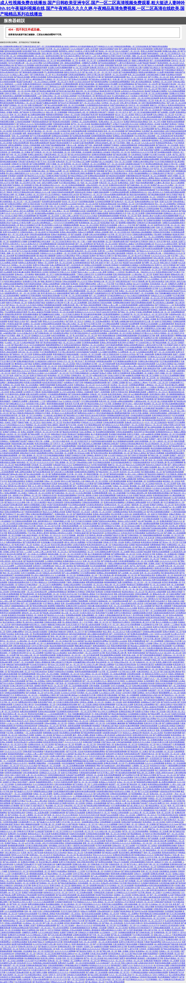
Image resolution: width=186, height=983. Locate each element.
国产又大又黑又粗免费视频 (40, 100)
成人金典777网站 (23, 514)
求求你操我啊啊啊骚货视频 (124, 251)
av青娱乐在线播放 (98, 340)
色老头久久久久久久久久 (143, 965)
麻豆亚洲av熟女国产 (97, 636)
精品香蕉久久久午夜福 (84, 483)
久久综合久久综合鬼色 (160, 488)
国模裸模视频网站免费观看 (38, 248)
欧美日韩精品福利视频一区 (46, 568)
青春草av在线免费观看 (175, 122)
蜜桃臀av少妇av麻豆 (34, 418)
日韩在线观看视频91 (137, 862)
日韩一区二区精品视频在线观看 (20, 129)
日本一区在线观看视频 (147, 589)
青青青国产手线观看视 (106, 227)
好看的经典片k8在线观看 (33, 723)
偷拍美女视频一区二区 (56, 554)
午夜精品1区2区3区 (49, 495)
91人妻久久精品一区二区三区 (51, 467)
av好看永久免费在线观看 (61, 921)
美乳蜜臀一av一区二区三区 (85, 744)
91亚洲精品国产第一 (166, 479)
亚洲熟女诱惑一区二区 (164, 575)
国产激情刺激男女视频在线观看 (31, 72)
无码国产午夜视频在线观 (100, 389)
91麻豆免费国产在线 (177, 594)
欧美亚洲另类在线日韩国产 (63, 338)
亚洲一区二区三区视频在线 (166, 389)
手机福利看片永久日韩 (143, 498)
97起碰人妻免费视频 (144, 312)
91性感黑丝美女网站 (61, 333)
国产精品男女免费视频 (41, 446)
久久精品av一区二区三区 (158, 904)
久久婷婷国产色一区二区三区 (131, 314)
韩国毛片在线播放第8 (21, 100)
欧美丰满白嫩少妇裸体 (21, 272)
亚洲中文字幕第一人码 (135, 434)
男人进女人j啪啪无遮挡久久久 (17, 173)
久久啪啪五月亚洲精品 (53, 561)
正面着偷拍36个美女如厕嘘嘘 (26, 683)
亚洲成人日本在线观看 (93, 265)
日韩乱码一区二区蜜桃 (146, 824)
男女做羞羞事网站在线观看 (157, 56)
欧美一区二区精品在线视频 (121, 147)
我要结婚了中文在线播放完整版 (94, 448)
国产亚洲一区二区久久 (74, 321)
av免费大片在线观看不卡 (111, 319)
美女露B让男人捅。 (155, 253)
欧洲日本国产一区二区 (23, 545)
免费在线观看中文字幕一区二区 (87, 378)
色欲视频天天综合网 (12, 937)
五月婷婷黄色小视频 (46, 540)
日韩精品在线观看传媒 (148, 801)
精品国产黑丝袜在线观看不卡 (61, 143)
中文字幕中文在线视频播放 (129, 53)
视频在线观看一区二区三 (44, 274)
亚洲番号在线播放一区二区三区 (167, 147)
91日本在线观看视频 (98, 566)
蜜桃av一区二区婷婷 (46, 263)
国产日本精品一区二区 (81, 784)
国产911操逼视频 (16, 857)
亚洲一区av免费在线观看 (70, 603)
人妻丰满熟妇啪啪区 (17, 117)
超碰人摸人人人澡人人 (117, 220)
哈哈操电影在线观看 (22, 575)
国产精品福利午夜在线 (167, 84)
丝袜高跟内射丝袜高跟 (65, 244)
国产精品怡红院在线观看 (115, 176)
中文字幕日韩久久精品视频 (144, 136)
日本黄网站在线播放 (154, 481)
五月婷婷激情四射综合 (81, 263)
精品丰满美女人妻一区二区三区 (116, 279)
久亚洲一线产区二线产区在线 (134, 566)
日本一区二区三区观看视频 (117, 448)
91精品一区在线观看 (22, 657)
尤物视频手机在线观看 (103, 629)
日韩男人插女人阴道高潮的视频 (16, 157)
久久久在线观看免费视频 (13, 911)
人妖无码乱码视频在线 (154, 218)
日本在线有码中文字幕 (39, 206)
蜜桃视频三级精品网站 (42, 460)
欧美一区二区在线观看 (18, 747)
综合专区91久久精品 (140, 439)
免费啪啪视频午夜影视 (46, 251)
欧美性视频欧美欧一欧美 (65, 199)
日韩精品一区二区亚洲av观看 (37, 812)
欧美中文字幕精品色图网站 (108, 538)
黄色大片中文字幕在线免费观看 (103, 190)
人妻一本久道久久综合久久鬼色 (38, 420)
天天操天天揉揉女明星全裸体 (67, 702)
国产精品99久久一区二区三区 (91, 194)
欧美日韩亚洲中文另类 (41, 439)
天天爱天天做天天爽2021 (137, 838)
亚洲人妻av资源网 (7, 159)
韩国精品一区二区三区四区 (36, 425)
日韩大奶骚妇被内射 (30, 773)
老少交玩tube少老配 (82, 453)
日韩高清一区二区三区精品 (144, 483)
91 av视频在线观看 (133, 878)
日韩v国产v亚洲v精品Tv (27, 161)
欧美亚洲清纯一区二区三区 (168, 63)
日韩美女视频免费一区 (143, 594)
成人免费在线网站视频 (36, 114)
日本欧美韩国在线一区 (125, 547)
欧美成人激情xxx (67, 953)
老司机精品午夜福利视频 (116, 648)
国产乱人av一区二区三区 (166, 775)
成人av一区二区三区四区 (124, 114)
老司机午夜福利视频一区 (88, 84)
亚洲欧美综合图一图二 (71, 305)
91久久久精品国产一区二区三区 (127, 51)
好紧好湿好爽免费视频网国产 (42, 514)
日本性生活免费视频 (65, 178)
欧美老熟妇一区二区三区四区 (59, 375)
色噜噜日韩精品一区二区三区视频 (108, 206)
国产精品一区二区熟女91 (114, 171)
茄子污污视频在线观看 (71, 820)
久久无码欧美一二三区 (108, 932)
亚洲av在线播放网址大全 (144, 201)
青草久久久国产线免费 (143, 114)
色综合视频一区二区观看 (63, 453)
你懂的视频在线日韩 (133, 176)
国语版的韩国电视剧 (15, 754)
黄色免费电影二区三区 (174, 359)
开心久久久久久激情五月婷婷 (166, 244)
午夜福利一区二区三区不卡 (117, 112)
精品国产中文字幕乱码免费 (25, 110)
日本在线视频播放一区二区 (45, 704)
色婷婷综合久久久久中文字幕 (142, 152)
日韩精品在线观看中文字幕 (133, 110)
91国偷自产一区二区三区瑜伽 (34, 359)
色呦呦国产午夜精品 (111, 145)
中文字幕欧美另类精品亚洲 (39, 291)
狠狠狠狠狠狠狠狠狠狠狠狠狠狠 (110, 300)
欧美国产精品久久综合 (16, 321)
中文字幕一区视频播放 (112, 404)
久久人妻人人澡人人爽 (87, 288)
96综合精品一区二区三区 (25, 462)
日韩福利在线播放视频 (73, 843)
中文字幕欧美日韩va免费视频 (111, 378)
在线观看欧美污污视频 (18, 241)
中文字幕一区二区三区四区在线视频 (154, 93)
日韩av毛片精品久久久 (69, 810)
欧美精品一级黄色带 (158, 310)
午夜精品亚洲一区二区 (170, 110)
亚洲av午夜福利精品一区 (60, 234)
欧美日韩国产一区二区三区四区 (132, 425)
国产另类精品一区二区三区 (67, 881)
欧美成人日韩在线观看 (85, 660)
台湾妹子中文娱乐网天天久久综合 (125, 124)
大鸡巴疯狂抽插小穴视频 (155, 75)
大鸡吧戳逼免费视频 (136, 385)
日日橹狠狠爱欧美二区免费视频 (106, 700)
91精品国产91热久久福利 (9, 49)
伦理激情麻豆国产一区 (94, 218)
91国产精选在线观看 (93, 467)
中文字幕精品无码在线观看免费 (112, 406)
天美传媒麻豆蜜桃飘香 (92, 852)
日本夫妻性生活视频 (31, 467)
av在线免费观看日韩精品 (157, 458)
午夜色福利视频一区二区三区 (14, 79)
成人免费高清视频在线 (167, 782)
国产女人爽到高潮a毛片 (35, 79)
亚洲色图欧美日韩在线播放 (53, 669)
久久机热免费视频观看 (21, 169)
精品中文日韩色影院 (55, 502)
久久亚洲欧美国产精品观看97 (153, 408)
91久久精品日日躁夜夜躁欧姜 (138, 295)
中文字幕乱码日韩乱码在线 (125, 664)
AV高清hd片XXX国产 (158, 765)
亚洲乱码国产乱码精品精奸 (131, 822)
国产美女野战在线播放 (47, 180)
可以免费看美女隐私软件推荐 (36, 67)
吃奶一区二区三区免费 (89, 183)
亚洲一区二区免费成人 (94, 93)
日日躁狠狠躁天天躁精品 (128, 265)
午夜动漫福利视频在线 (34, 841)
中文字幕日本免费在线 (72, 669)
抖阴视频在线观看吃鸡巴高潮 (118, 415)
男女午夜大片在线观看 (74, 620)
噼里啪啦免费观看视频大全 (114, 599)
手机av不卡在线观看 (121, 862)
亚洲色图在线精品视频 (165, 867)
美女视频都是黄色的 (32, 958)
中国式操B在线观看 (7, 460)
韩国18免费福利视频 (22, 465)
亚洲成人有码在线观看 (108, 342)
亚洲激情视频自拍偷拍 (79, 220)
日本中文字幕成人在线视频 (144, 777)
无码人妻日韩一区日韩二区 (51, 53)
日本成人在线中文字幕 (116, 375)
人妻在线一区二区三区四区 (101, 512)
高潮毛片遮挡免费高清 (133, 58)
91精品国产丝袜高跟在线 (17, 758)
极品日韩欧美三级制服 (13, 180)
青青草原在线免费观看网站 (128, 596)
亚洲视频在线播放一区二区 (50, 538)
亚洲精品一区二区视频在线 (166, 554)
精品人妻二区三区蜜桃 (149, 375)
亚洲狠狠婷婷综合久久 (138, 192)
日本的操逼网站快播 (78, 131)
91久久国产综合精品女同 (107, 399)
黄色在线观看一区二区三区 (39, 570)
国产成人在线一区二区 (90, 72)
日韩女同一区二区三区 (89, 107)
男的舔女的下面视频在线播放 (78, 434)
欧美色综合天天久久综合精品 (55, 852)
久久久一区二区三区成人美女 (68, 159)
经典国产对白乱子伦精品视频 (46, 347)
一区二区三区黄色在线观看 (163, 843)
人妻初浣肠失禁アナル (176, 413)
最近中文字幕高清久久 (131, 968)
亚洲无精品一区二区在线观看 (118, 787)
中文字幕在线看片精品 (158, 96)
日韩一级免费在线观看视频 (66, 469)
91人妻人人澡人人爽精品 (133, 474)
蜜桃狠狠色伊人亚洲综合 (84, 100)
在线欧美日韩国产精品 (36, 302)
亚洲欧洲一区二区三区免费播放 (94, 164)
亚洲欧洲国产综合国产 (18, 441)
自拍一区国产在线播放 (36, 246)
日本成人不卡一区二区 (65, 361)
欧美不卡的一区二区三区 (147, 89)
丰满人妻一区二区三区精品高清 (167, 100)
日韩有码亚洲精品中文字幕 (51, 716)
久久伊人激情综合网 (64, 129)
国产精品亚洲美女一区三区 (171, 67)
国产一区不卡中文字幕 (161, 916)
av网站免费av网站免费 (13, 270)
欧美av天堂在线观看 (130, 319)
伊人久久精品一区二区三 (73, 559)
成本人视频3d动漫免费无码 (97, 634)
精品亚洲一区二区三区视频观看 (154, 176)
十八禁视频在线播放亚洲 (82, 796)
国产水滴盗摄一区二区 (34, 693)
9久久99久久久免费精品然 (108, 711)
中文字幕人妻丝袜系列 (66, 352)
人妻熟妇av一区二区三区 (154, 385)
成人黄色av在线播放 (139, 577)
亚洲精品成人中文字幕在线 (63, 587)
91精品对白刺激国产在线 (108, 49)
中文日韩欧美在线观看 (161, 187)
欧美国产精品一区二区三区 (78, 721)
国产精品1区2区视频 (22, 77)
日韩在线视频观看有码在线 (123, 446)
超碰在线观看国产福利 (65, 293)
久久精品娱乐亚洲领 (61, 601)
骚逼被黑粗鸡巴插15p (104, 730)
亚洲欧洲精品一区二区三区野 (86, 718)
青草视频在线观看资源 (168, 681)
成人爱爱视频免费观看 (105, 208)
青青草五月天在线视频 (8, 98)
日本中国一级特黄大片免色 (111, 110)
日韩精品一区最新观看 (84, 392)
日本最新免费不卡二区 (27, 822)
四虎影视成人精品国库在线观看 (45, 963)
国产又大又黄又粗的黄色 (86, 117)
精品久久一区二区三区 (153, 425)
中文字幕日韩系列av (160, 446)
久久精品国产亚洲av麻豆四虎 (11, 505)
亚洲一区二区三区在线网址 (85, 338)
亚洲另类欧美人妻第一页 (158, 394)
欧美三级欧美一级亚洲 (56, 425)
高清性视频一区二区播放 (20, 152)
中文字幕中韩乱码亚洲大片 (80, 333)
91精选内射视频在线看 (152, 881)
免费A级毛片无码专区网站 (10, 603)
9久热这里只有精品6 (110, 265)
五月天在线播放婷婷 (37, 345)
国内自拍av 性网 (149, 580)
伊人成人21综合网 (61, 317)
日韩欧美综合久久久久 (162, 540)
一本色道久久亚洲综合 (165, 126)
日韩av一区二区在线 (72, 114)
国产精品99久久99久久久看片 (158, 509)
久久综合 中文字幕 (73, 667)
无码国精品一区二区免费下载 (160, 831)
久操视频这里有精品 (120, 512)
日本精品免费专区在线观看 (32, 239)
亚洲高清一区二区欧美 (34, 615)
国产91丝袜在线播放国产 (107, 63)
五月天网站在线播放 (51, 63)
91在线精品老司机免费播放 (30, 716)
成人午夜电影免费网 (165, 401)
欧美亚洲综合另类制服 (149, 542)
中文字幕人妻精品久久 (38, 582)
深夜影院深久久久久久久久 (58, 972)
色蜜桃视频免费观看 (97, 246)
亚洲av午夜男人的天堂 (172, 425)
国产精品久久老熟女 (135, 220)
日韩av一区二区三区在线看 (26, 540)
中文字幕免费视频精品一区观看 (115, 427)
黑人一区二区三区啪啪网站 (165, 204)
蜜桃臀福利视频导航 (122, 413)
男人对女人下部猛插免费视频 (46, 777)
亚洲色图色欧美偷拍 (95, 131)
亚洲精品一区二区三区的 (162, 82)
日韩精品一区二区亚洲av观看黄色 (84, 122)
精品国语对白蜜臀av (100, 641)
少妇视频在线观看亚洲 (126, 932)
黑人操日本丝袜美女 (156, 281)
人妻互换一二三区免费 (155, 566)
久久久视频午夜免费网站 (107, 352)
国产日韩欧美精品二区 (133, 535)
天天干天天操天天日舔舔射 (81, 521)
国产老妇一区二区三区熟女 (128, 467)
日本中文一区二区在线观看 (138, 105)
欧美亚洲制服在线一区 (120, 909)
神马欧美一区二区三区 (128, 216)
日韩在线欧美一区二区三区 (94, 133)
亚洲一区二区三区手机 (91, 561)
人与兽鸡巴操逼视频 (22, 122)
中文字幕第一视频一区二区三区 (134, 56)
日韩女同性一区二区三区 (120, 152)
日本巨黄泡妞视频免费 (18, 610)
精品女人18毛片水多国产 (55, 230)
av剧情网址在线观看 (19, 230)
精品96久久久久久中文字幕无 (34, 357)
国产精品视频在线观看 (156, 194)
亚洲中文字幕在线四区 (150, 728)
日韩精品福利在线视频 (88, 740)
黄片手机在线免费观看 (132, 298)
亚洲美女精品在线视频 (46, 711)
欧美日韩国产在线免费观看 (100, 909)
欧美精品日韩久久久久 (51, 185)
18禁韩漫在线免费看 (104, 361)
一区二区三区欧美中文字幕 (109, 180)
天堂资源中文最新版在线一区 (100, 601)
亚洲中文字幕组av (15, 498)
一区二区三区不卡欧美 (64, 82)
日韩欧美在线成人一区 (28, 232)
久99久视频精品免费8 (139, 246)
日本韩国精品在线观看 (56, 582)
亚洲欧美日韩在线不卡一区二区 (98, 812)
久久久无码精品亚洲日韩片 (43, 784)
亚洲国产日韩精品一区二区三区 (15, 105)
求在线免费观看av (141, 885)
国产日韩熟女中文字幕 (134, 150)
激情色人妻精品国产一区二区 (129, 436)
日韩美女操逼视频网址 (76, 75)
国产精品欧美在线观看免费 (139, 310)
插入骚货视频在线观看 (46, 469)
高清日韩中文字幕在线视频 (144, 432)
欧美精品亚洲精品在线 (107, 204)
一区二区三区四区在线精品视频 (114, 357)
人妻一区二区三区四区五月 (170, 53)
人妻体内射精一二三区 (23, 208)
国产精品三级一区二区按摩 (158, 455)
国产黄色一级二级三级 (45, 286)
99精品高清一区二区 (10, 949)
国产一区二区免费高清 (84, 244)
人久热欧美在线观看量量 (128, 305)
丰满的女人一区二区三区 (87, 824)
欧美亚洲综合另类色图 (51, 295)
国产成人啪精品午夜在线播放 (44, 129)
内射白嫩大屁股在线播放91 (97, 606)
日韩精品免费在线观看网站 (142, 234)
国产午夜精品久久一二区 (164, 305)
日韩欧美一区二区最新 (166, 371)
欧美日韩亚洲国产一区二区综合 (68, 914)
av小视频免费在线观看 (174, 199)
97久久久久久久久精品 (88, 216)
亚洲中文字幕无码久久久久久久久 (117, 843)
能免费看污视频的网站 (127, 223)
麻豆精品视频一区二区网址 (126, 190)
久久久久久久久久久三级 (160, 255)
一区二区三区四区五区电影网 (148, 98)
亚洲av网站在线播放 (111, 89)
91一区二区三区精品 (157, 585)
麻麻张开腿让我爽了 (53, 107)
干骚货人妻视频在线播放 (116, 563)
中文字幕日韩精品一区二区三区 (168, 190)
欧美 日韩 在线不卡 (98, 263)
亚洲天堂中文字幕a (126, 643)
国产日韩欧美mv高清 (109, 561)
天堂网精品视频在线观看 (37, 610)
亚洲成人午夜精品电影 (124, 169)
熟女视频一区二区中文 (64, 300)
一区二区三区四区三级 (71, 253)
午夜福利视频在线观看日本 (138, 429)
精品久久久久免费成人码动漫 (54, 512)
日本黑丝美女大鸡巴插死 (52, 836)
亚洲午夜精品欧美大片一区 (81, 944)
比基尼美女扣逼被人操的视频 (46, 65)
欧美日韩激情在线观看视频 (174, 298)
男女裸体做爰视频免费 (41, 634)
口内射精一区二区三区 (61, 627)
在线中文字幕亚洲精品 (163, 321)
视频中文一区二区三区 (116, 465)
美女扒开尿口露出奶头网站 (61, 545)
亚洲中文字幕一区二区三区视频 (87, 540)
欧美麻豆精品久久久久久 (172, 58)
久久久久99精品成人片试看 (36, 935)
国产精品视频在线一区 (135, 834)
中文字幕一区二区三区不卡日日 (119, 234)
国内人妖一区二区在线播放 (32, 709)
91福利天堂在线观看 (77, 834)
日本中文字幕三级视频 (139, 413)
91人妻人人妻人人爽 (57, 749)
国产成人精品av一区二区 (107, 260)
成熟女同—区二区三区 (30, 613)
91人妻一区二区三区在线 (131, 166)
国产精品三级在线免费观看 (90, 305)
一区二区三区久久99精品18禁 (14, 916)
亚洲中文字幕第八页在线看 (93, 610)
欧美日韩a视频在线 (60, 859)
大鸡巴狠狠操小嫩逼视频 (115, 723)
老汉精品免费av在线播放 (44, 213)
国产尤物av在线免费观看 (64, 208)
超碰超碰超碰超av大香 (27, 317)
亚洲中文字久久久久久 (13, 798)
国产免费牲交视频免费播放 (56, 359)
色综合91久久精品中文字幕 (156, 465)
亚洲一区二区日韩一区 (150, 378)
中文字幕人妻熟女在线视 (50, 93)
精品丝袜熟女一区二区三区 (156, 850)
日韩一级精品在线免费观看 (70, 63)
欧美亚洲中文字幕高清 (139, 241)
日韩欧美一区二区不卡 (75, 632)
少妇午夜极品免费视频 (63, 187)
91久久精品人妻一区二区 (29, 655)
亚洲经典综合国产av (62, 220)
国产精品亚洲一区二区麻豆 (137, 751)
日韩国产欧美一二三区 (114, 939)
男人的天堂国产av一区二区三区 (85, 335)
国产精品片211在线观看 (55, 380)
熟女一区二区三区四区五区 (136, 77)
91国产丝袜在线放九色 (118, 105)
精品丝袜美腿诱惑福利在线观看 (62, 646)
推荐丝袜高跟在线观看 (13, 51)
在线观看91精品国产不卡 (134, 164)
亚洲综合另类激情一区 (97, 563)
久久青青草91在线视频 (103, 274)
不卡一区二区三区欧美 (143, 627)
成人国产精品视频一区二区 (148, 521)
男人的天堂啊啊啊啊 (175, 462)
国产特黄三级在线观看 (134, 157)
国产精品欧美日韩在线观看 (59, 122)
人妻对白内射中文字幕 (153, 345)
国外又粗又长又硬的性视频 (108, 697)
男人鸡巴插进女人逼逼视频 (163, 302)
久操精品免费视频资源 (128, 145)
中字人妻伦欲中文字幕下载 (45, 199)
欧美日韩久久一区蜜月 (38, 624)
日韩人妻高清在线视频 (156, 349)
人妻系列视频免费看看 (86, 643)
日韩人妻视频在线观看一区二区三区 (82, 291)
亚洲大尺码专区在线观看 (35, 916)
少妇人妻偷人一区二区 (60, 211)
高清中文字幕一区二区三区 (89, 110)
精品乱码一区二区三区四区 (152, 733)
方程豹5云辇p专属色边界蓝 (143, 161)
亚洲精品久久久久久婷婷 (40, 335)
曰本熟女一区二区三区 (110, 103)
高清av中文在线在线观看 (38, 721)
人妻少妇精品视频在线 (132, 657)
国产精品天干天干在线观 (56, 848)
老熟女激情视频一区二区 (101, 241)
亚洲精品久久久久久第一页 (14, 500)
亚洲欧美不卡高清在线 (135, 549)
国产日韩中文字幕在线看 (168, 436)
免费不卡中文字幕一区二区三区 (68, 822)
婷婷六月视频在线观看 (97, 157)
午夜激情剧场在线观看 (58, 721)
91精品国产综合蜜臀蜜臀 (129, 324)
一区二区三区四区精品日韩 (58, 326)
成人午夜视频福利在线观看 (123, 441)
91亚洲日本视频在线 (68, 86)
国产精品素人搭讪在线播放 (50, 613)
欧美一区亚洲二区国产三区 (70, 509)
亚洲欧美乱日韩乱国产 (97, 112)
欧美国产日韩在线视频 (121, 629)
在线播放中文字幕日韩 (54, 302)
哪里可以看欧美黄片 (71, 77)
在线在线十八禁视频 (142, 660)
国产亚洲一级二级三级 (88, 159)
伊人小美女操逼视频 (59, 75)
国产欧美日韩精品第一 (46, 683)
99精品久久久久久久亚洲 (26, 399)
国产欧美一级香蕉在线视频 (70, 726)
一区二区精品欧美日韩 (164, 136)
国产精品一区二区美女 (126, 312)
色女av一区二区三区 (32, 93)
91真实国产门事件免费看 (47, 126)
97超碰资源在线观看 (66, 718)
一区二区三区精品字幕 (61, 131)
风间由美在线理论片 (169, 852)
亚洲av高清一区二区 (63, 161)
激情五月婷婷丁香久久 (130, 107)
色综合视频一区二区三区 (29, 119)
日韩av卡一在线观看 (141, 874)
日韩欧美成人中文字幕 (32, 368)
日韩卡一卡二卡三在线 (175, 328)
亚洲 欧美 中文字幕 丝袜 (74, 404)
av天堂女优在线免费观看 (59, 190)
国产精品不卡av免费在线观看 (129, 159)
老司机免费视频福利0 (126, 540)
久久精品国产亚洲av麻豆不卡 (25, 864)
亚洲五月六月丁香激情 (93, 427)
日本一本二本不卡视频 (157, 122)
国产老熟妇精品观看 (81, 566)
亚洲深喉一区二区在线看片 (58, 939)
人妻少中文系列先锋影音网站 (77, 349)
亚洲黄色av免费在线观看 (42, 354)
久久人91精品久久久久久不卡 (53, 667)
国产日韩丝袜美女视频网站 (78, 394)
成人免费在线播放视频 (33, 349)
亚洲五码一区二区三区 (144, 902)
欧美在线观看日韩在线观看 (82, 768)
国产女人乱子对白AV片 (11, 458)
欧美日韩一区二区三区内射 (87, 204)
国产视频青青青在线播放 (82, 514)
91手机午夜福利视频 (99, 465)
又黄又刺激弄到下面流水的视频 (100, 302)
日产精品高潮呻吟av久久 (116, 295)
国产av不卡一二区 (89, 56)
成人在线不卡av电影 (45, 378)
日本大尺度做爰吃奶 (24, 218)
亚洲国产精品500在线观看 (114, 58)
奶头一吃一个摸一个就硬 (82, 241)
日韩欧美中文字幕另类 (19, 164)
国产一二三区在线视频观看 (63, 829)
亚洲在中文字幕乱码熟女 (65, 255)
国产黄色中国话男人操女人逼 (147, 260)
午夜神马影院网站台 (169, 270)
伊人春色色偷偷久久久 (120, 96)
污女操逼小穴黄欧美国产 (139, 96)
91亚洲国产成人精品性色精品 (153, 131)
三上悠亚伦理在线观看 (23, 187)
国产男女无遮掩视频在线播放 (173, 404)
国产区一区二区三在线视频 (141, 606)
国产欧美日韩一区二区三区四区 (105, 244)
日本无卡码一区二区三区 (12, 810)
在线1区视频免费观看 (66, 366)
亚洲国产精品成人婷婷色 (142, 495)
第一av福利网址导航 (8, 333)
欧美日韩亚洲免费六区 (62, 768)
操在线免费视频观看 (106, 114)
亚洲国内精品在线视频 (35, 580)
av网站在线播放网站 (125, 401)
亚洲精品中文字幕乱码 (40, 690)
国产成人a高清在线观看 (53, 105)
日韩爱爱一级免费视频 (94, 89)
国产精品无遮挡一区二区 (124, 255)
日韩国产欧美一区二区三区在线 (99, 890)
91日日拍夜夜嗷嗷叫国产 (9, 596)
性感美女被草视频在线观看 (174, 192)
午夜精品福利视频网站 (112, 371)
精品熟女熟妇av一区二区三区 (63, 100)
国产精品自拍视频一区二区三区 (165, 342)
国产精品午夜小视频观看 (45, 255)
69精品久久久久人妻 (42, 192)
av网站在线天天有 (99, 375)
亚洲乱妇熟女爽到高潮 (89, 603)
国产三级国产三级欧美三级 (76, 230)
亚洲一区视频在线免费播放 (126, 70)
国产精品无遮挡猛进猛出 (117, 714)
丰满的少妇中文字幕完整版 (21, 427)
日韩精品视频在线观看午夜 (104, 589)
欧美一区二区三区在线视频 (73, 105)
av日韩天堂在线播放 (99, 333)
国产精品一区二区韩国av (60, 310)
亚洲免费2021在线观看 (41, 218)
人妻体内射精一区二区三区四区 (120, 333)
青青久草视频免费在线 (136, 641)
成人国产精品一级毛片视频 (143, 906)
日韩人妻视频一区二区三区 (32, 455)
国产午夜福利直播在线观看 (26, 126)
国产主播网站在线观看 (170, 723)
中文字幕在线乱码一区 (86, 96)
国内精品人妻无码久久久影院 (61, 533)
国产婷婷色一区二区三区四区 (107, 643)
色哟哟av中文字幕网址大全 (68, 899)
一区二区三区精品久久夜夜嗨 (44, 82)
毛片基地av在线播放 (39, 657)
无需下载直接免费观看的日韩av (153, 103)
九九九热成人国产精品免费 (120, 577)
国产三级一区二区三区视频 (53, 923)
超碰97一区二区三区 (88, 260)
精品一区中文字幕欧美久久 (108, 956)
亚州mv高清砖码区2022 (9, 72)
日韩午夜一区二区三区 (91, 961)
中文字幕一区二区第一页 (76, 474)
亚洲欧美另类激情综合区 (32, 84)
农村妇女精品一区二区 (66, 483)
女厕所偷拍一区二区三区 (107, 159)
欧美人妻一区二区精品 (63, 286)
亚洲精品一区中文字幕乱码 (147, 693)
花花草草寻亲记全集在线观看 (92, 253)
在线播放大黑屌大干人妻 (40, 730)
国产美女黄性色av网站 (144, 291)
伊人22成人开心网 (49, 98)
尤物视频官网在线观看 (57, 340)
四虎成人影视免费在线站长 (133, 345)
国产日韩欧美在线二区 (43, 333)
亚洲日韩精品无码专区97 (161, 415)
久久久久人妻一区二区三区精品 (117, 458)
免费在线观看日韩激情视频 (171, 476)
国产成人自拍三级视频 (91, 669)
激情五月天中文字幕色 (116, 681)
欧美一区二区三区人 (60, 552)
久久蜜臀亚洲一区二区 (126, 352)
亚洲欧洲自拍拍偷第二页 (9, 225)
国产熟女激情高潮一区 (28, 594)
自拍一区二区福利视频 (20, 136)
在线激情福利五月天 (103, 293)
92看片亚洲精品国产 (35, 105)
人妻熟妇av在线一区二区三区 (145, 401)
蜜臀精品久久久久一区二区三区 (113, 961)
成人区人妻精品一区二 (144, 956)
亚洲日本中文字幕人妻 (152, 723)
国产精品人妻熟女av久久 (16, 580)
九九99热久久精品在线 (171, 892)
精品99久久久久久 (113, 133)
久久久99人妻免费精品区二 (42, 223)
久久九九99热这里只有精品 (48, 932)
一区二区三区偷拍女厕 (60, 451)
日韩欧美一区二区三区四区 (117, 928)
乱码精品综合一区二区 (146, 744)
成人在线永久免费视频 (149, 436)
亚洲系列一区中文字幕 (106, 916)
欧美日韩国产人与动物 (143, 643)
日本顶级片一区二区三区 (168, 516)
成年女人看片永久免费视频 (23, 211)
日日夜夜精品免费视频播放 (119, 82)
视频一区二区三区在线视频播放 (68, 267)
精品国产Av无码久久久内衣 (18, 890)
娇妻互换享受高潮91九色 (57, 319)
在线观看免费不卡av (94, 211)
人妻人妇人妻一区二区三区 (17, 968)
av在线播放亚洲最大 (80, 286)
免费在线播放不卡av (54, 401)
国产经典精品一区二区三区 (46, 883)
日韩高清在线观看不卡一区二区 (127, 138)
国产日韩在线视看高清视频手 (151, 655)
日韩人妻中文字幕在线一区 (130, 103)
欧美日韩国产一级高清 (26, 782)
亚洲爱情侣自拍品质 (44, 639)
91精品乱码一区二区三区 (91, 408)
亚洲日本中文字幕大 (118, 286)
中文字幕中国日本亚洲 (50, 70)
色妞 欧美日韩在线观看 (146, 364)
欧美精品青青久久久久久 (141, 500)
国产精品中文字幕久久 (117, 67)
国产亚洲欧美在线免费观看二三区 (140, 634)
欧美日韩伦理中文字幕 (21, 131)
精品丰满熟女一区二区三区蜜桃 (38, 500)
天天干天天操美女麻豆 (88, 538)
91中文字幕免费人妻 (16, 63)
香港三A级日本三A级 (176, 601)
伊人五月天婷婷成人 (52, 194)
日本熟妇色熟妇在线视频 (71, 279)
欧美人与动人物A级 (48, 479)
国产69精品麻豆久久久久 (15, 404)
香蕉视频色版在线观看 (52, 305)
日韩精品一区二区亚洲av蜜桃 (54, 349)
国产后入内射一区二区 (13, 906)
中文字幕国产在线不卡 (171, 345)
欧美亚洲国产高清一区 (31, 51)
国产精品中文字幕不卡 (88, 70)
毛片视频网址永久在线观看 (25, 476)
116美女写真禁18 (79, 545)
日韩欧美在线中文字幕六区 (162, 173)
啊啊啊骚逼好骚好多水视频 (83, 761)
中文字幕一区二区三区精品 (174, 366)
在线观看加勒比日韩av (90, 822)
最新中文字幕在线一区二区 (16, 302)
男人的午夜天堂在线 (89, 399)
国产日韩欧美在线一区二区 (40, 75)
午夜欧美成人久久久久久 (20, 371)
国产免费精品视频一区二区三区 (123, 554)
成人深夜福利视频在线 (176, 96)
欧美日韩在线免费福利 (116, 150)
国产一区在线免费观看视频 (160, 60)
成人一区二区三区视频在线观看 (52, 406)
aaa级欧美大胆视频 (133, 375)
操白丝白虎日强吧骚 (14, 554)
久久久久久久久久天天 (63, 213)
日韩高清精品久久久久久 (172, 253)
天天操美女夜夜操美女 (94, 505)
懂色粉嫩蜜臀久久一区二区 (169, 693)
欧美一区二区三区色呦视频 (89, 650)
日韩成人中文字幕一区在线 (113, 542)
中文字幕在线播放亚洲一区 (50, 119)
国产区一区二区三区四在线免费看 (26, 140)
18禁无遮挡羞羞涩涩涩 (21, 646)
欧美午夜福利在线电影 (32, 284)
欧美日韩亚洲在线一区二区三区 (74, 140)
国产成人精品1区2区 (97, 349)
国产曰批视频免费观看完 (127, 72)
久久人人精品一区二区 (149, 888)
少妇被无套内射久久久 (21, 730)
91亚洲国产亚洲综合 (168, 124)
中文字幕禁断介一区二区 (125, 925)
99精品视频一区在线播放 (22, 951)
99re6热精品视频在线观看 (139, 688)
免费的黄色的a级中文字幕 (43, 601)
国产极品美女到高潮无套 (68, 432)
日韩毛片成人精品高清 (169, 211)
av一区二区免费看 (36, 653)
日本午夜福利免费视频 (44, 220)
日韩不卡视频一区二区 (54, 164)
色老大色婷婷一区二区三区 (51, 422)
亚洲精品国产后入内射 (38, 319)
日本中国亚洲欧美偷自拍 (144, 204)
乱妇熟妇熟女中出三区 (154, 533)
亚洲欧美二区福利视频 (34, 481)
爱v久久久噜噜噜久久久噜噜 (166, 622)
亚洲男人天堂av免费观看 (63, 794)
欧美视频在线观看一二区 (32, 96)
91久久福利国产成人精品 (82, 641)
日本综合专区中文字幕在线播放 (133, 533)
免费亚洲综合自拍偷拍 (176, 890)
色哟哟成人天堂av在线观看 (147, 479)
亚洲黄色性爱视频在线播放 (101, 154)
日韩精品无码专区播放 (66, 197)
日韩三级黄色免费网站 (54, 58)
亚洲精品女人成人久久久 (172, 213)
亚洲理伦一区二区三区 (101, 187)
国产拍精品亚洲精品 (133, 131)
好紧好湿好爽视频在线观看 (65, 274)
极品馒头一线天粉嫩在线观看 (109, 740)
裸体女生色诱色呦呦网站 (17, 533)
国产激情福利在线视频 (162, 399)
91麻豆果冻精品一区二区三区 (55, 154)
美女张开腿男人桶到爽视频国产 (131, 852)
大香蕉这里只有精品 (97, 721)
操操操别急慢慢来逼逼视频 (91, 667)
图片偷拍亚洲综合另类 (116, 359)
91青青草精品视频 (10, 822)
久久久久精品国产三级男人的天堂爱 (84, 49)
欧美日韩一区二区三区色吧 (165, 483)
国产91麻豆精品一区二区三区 (138, 185)
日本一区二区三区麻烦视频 (68, 277)
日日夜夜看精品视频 (77, 218)
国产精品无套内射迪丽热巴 (136, 194)
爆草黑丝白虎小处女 (103, 96)
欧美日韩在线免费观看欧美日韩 (161, 885)
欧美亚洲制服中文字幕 (164, 580)
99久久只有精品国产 (164, 744)
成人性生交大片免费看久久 (111, 270)
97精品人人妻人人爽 (110, 305)
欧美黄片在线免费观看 (39, 371)
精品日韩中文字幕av (149, 371)
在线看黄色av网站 (133, 848)
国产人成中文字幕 (131, 949)
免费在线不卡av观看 (129, 206)
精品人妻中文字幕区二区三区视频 (127, 528)
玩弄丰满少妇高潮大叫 (158, 890)
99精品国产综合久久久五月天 (77, 577)
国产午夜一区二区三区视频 (16, 154)
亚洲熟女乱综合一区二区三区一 (27, 695)
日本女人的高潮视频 (39, 298)
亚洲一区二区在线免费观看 (112, 298)
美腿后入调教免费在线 (140, 60)
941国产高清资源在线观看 (57, 505)
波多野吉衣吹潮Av (53, 56)
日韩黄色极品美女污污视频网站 (76, 965)
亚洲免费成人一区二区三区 (134, 218)
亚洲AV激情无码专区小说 (142, 735)
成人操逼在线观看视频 (85, 895)
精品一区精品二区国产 (51, 418)
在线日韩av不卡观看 (26, 735)
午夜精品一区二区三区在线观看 (172, 559)
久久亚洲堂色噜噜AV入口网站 (11, 368)
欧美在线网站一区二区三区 (68, 697)
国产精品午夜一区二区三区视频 (115, 838)
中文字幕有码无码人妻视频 (14, 394)
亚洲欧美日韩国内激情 (163, 354)
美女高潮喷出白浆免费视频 (80, 326)
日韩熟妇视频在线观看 (146, 145)
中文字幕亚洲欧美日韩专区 (153, 347)
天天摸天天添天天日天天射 (136, 359)
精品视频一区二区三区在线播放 (40, 787)
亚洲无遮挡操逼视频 (68, 117)
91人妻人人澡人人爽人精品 (36, 801)
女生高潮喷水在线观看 (38, 157)
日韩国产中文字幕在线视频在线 (93, 850)
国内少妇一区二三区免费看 (78, 359)
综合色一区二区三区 (69, 201)
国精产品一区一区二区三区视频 (86, 782)
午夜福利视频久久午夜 (135, 460)
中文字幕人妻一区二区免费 (50, 824)
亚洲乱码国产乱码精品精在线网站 (154, 528)
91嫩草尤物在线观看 (101, 192)
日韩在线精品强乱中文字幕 (145, 469)
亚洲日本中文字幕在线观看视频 (68, 547)
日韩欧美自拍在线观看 (136, 617)
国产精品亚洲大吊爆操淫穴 (154, 474)
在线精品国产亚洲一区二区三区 (28, 650)
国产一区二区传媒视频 (72, 448)
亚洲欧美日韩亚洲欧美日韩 (123, 855)
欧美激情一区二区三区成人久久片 (26, 599)
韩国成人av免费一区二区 (58, 171)
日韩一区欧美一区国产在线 (54, 331)
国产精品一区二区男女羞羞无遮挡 (147, 451)
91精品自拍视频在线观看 (158, 972)
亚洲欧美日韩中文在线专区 (76, 606)
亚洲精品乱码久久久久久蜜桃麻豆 (136, 300)
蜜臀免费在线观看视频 (94, 582)
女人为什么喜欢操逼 (50, 260)
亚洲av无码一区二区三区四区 (86, 251)
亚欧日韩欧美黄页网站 (85, 862)
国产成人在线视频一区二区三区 (80, 679)
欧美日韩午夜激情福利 (168, 98)
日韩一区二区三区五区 (81, 570)
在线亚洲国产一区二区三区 (173, 556)
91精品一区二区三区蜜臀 (43, 794)
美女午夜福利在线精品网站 (61, 258)
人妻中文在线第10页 (35, 86)
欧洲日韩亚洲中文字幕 (79, 787)
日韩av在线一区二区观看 (150, 848)
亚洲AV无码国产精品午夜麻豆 (90, 368)
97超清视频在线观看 (86, 201)
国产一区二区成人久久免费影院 (16, 338)
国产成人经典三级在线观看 (114, 253)
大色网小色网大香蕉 (142, 331)
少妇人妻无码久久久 (155, 192)
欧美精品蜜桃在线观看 (105, 98)
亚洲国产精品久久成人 (79, 272)
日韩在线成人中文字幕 (22, 885)
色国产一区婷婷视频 (102, 392)
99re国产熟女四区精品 (104, 895)
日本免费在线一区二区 (167, 411)
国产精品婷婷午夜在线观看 (85, 516)
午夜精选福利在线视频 (61, 124)
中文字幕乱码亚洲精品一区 (69, 183)
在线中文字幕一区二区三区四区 (154, 657)
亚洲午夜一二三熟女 (105, 251)
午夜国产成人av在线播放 (123, 777)
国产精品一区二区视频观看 (145, 547)
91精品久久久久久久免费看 (121, 258)
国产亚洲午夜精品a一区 (169, 166)
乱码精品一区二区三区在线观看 (156, 86)
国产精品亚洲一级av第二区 (21, 827)
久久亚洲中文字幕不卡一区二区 (15, 679)
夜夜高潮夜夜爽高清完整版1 (158, 493)
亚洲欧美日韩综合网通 (151, 476)
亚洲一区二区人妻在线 (18, 114)
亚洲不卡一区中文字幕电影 (69, 260)
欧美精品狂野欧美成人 (164, 143)
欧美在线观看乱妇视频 (43, 124)
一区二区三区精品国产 (31, 178)
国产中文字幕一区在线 (74, 425)
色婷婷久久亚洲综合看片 (27, 263)
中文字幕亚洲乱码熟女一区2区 (121, 173)
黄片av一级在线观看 (147, 596)
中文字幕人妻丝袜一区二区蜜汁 (149, 892)
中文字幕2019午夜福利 (92, 789)
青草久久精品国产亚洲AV (86, 255)
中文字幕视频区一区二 (154, 979)
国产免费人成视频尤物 (120, 321)
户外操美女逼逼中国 (14, 324)
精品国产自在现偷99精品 (114, 126)
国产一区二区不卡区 (114, 263)
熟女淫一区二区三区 (55, 686)
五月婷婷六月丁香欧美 (31, 392)
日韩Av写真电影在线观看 (65, 516)
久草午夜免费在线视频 (117, 481)
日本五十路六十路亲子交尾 (38, 340)
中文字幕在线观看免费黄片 (169, 361)
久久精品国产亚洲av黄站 (98, 380)
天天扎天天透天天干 (73, 624)
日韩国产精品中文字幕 (57, 328)
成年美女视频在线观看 (47, 498)
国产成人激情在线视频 (152, 427)
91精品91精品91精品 (120, 545)
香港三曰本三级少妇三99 (165, 317)
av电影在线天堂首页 (123, 735)
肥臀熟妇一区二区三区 (32, 495)
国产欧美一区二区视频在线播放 (151, 740)
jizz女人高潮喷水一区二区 (69, 70)
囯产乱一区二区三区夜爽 (73, 166)
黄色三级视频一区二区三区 (14, 418)
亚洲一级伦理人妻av (145, 216)
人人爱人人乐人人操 (141, 890)
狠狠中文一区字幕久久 (158, 105)
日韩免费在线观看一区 (135, 674)
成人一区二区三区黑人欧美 (18, 234)
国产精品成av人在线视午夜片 (100, 79)
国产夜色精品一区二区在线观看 (97, 906)
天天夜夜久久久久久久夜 (156, 357)
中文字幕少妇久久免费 (168, 519)
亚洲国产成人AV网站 (128, 697)
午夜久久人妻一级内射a (75, 145)
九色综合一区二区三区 (16, 420)
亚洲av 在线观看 (16, 392)
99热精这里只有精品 (90, 406)
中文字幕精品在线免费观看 (21, 521)
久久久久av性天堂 (102, 385)
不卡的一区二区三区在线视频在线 (65, 707)
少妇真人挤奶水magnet (164, 773)
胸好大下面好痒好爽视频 (12, 547)
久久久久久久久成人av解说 (101, 129)
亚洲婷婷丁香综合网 (79, 387)
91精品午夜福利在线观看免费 (62, 192)
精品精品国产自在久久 (133, 599)
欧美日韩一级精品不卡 (40, 737)
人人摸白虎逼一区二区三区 (141, 274)
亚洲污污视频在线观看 (99, 213)
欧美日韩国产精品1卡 (36, 942)
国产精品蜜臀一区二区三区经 (47, 216)
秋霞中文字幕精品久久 (73, 331)
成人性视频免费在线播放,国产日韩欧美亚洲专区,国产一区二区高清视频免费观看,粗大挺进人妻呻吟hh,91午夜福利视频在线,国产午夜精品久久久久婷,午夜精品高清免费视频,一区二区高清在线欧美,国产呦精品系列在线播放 (92, 8)
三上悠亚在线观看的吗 (99, 784)
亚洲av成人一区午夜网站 (24, 274)
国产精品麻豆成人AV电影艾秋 (171, 107)
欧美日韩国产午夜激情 (53, 754)
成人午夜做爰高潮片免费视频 (17, 258)
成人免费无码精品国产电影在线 (166, 944)
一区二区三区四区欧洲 (57, 556)
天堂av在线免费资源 (40, 979)
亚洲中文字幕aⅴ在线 (41, 265)
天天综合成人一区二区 (76, 491)
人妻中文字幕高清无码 (126, 63)
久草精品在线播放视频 (124, 227)
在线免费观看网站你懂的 (174, 453)
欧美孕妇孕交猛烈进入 (150, 396)
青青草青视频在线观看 (55, 404)
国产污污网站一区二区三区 (158, 77)
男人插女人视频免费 (101, 173)
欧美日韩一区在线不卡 (117, 549)
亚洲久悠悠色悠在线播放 (98, 627)
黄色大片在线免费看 (132, 211)
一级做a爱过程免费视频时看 (52, 559)
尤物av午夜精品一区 (176, 514)
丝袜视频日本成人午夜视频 (159, 761)
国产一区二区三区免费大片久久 (94, 681)
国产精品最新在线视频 (147, 418)
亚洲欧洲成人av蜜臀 (52, 530)
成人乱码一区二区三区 (172, 653)
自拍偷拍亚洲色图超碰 (146, 190)
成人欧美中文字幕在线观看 (48, 232)
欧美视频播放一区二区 (140, 794)
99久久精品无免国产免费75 (114, 958)
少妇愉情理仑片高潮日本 (62, 227)
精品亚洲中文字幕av (120, 688)
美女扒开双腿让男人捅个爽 (116, 653)
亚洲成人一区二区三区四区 (21, 265)
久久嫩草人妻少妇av (30, 180)
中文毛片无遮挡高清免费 (96, 140)
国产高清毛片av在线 (168, 702)
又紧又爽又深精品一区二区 (137, 676)
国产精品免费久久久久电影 (73, 415)
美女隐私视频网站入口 (142, 173)
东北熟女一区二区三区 (160, 267)
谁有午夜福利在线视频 (168, 396)
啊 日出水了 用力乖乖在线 (85, 361)
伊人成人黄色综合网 (101, 768)
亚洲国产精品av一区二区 (14, 843)
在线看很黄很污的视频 (51, 270)
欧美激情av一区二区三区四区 (64, 364)
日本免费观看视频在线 (47, 244)
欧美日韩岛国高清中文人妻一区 (142, 321)
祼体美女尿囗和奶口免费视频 (81, 173)
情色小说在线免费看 (33, 667)
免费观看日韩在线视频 (163, 664)
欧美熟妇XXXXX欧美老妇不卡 (140, 928)
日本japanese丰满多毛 (101, 258)
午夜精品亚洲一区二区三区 (172, 451)
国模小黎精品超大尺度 (135, 248)
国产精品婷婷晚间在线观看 (91, 733)
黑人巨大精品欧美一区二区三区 (157, 443)
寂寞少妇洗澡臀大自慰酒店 (21, 138)
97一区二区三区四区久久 (62, 831)
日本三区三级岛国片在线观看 (68, 498)
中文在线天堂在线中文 (74, 657)
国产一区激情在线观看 (81, 486)
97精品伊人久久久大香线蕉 (73, 53)
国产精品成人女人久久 (19, 803)
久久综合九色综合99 (82, 82)
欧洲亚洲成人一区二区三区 (25, 103)
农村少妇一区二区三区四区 (28, 352)
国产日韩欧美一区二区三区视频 (49, 906)
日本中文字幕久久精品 (115, 157)
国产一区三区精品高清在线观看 (28, 70)
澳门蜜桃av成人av (127, 469)
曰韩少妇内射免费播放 (97, 234)
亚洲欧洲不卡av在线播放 (129, 93)
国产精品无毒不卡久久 (19, 345)
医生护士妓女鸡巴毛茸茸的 (174, 157)
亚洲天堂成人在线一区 (23, 634)
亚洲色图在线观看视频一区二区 (38, 921)
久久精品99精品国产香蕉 (29, 342)
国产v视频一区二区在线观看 (175, 533)
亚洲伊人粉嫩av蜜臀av (15, 632)
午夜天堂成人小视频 (62, 147)
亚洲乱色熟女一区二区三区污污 (111, 122)
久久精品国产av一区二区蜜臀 (170, 507)
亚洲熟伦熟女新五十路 (66, 946)
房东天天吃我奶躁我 (144, 49)
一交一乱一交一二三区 (76, 371)
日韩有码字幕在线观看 (148, 977)
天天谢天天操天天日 (62, 169)
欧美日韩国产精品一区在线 (96, 648)
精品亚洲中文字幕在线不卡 (120, 317)
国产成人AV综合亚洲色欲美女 (79, 154)
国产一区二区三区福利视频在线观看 (142, 112)
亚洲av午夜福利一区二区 (172, 632)
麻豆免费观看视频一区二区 (67, 60)
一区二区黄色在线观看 (33, 733)
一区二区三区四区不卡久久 (169, 636)
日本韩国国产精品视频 (173, 911)
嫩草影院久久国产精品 (23, 364)
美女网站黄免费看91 (35, 530)
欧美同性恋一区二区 (148, 867)
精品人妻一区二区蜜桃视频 (56, 112)
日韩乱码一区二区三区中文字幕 (46, 432)
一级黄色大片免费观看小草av (19, 690)
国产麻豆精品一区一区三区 (41, 131)
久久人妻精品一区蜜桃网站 (46, 956)
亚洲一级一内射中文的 (150, 166)
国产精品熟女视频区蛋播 (45, 91)
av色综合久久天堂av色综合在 (132, 91)
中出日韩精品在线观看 (49, 51)
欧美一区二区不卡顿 (175, 805)
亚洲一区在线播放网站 (164, 730)
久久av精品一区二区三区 (99, 317)
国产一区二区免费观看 (154, 641)
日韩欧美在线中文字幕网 (149, 107)
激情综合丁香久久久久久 (66, 98)
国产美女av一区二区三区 (15, 305)
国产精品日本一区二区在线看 (132, 86)
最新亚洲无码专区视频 (80, 150)
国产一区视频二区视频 (147, 319)
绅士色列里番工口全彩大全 (51, 225)
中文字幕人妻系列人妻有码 (38, 533)
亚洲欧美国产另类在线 (162, 49)
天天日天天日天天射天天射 (89, 815)
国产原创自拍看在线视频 (20, 328)
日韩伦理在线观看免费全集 (39, 234)
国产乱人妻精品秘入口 (163, 129)
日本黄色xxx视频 (131, 171)
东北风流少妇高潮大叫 (26, 740)
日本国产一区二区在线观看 (23, 662)
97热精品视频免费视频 (63, 761)
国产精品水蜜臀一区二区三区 (39, 434)
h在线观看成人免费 (23, 60)
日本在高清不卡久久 (24, 963)
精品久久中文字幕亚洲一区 (66, 937)
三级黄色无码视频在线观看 (10, 932)
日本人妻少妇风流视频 (142, 446)
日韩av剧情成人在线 (84, 462)
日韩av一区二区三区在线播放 (133, 556)
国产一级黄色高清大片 (77, 420)
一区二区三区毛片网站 (33, 63)
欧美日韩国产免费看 (151, 150)
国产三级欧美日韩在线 (127, 49)
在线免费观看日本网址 (44, 453)
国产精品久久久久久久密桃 (14, 502)
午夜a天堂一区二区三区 (108, 183)
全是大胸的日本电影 (174, 592)
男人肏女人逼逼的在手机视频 (39, 312)
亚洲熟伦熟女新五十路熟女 (131, 396)
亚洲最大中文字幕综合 (142, 488)
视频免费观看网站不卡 (113, 119)
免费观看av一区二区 (42, 310)
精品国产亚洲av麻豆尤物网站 (156, 91)
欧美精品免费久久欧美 (64, 385)
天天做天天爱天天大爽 (159, 742)
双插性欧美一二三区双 (13, 84)
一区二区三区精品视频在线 (70, 869)
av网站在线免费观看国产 (100, 326)
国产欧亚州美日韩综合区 (49, 599)
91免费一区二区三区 (68, 270)
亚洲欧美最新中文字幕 (113, 857)
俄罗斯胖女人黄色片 (66, 51)
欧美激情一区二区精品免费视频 (163, 140)
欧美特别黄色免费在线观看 (85, 791)
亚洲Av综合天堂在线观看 (120, 326)
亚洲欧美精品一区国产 (126, 183)
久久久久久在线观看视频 (113, 218)
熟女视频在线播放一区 (54, 904)
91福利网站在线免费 (120, 601)
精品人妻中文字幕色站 (90, 918)
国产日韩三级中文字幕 (94, 371)
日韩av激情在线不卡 (105, 911)
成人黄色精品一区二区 (72, 904)
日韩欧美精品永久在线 (66, 956)
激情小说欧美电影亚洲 (151, 897)
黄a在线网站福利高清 (102, 798)
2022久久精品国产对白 (125, 916)
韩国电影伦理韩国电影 (54, 114)
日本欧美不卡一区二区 (29, 770)
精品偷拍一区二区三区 (152, 404)
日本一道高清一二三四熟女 (146, 387)
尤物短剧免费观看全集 (32, 260)
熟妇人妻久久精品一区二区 (72, 324)
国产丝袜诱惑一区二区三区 (32, 331)
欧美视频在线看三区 (123, 60)
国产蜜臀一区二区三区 (150, 263)
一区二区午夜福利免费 (106, 364)
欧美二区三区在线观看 (136, 75)
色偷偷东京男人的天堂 (70, 194)
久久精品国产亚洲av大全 (31, 977)
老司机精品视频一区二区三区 (19, 89)
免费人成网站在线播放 (23, 472)
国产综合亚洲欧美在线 (60, 218)
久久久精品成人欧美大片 (27, 277)
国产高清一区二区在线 (153, 460)
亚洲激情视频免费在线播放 (101, 136)
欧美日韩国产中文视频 (104, 613)
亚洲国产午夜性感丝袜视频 (16, 58)
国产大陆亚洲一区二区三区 (52, 977)
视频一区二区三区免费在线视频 (143, 326)
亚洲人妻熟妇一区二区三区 (113, 881)
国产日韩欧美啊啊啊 (37, 164)
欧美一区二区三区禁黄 (87, 942)
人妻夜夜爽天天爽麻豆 (133, 580)
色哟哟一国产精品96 (21, 112)
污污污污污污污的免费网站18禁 (73, 93)
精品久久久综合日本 (20, 820)
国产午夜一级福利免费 (93, 145)
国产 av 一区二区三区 (74, 664)
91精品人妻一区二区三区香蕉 (39, 493)
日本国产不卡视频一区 (51, 368)
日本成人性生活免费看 (98, 953)
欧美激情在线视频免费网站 (94, 751)
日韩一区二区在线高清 (152, 110)
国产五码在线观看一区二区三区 (116, 620)
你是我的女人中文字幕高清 (124, 902)
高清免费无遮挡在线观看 (51, 201)
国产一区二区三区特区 (76, 979)
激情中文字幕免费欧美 (86, 138)
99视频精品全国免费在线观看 (95, 382)
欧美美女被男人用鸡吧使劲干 (42, 169)
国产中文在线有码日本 (79, 310)
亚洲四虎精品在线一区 (46, 949)
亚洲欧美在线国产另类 (165, 171)
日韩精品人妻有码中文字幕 (96, 455)
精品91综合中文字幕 (153, 737)
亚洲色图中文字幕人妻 (32, 185)
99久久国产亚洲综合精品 (64, 540)
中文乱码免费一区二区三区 (83, 831)
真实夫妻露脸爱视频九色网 (144, 227)
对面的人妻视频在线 (42, 662)
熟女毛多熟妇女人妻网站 (144, 178)
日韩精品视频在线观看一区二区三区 (31, 56)
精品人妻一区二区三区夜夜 (115, 585)
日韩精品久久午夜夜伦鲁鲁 (88, 932)
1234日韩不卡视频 (129, 693)
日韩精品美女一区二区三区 (81, 375)
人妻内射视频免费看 (17, 648)
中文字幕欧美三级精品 (123, 284)
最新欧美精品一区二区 (79, 885)
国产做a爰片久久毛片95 (23, 791)
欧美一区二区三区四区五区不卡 (78, 441)
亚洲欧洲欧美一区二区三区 (173, 248)
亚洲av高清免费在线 (21, 143)
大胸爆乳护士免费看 (89, 63)
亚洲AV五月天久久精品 (69, 368)
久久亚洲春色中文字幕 (57, 371)
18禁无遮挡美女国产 (123, 281)
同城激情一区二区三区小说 (97, 239)
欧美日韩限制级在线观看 (25, 220)
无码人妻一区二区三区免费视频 (32, 49)
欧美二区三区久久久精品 (118, 380)
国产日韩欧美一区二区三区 (41, 152)
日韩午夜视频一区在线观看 (81, 152)
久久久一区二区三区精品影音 (155, 422)
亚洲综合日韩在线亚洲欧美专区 (132, 443)
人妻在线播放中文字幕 (101, 197)
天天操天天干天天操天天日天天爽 (17, 737)
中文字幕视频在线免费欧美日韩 (125, 361)
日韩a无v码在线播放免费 (59, 248)
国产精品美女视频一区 (121, 154)
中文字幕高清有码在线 (22, 982)
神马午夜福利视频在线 (106, 335)
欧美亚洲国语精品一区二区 (26, 469)
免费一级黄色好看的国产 (32, 133)
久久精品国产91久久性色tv (45, 629)
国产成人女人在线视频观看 (66, 138)
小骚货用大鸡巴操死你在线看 (83, 845)
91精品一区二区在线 (120, 486)
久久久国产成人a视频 (26, 629)
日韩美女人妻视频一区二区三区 (91, 702)
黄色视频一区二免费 (7, 387)
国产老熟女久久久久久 (25, 124)
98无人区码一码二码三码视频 (47, 674)
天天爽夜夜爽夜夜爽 (70, 84)
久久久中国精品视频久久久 (38, 749)
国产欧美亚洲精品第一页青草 (68, 180)
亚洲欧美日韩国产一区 (38, 890)
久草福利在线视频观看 (52, 237)
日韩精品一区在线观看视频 (78, 723)
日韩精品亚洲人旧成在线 (103, 892)
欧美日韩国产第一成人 (50, 869)
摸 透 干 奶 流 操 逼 (146, 538)
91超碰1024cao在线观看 (27, 914)
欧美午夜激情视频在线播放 (129, 817)
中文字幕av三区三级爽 (23, 150)
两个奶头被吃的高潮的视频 (91, 314)
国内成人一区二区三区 (75, 982)
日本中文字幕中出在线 (39, 646)
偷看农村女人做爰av (126, 244)
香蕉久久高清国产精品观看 (151, 51)
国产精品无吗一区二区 (147, 747)
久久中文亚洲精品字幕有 (53, 239)
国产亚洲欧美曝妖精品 (77, 460)
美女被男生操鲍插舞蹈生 (137, 946)
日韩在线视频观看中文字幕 (34, 491)
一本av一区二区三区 (110, 479)
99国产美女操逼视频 (47, 547)
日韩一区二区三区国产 (57, 206)
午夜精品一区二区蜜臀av (129, 914)
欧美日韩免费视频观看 (66, 347)
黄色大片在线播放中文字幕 (30, 225)
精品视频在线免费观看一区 (10, 455)
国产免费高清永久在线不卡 (84, 413)
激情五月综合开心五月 (72, 72)
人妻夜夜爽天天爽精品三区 (43, 147)
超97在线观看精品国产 (27, 378)
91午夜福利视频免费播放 (158, 686)
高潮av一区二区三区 (126, 291)
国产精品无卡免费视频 (155, 453)
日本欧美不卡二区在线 (108, 596)
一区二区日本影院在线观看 (71, 119)
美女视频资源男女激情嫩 (109, 469)
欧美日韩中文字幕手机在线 (34, 107)
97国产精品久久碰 (108, 742)
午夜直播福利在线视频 (85, 446)
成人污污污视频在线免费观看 (103, 608)
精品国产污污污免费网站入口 (60, 688)
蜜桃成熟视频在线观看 (69, 110)
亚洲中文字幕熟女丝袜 (174, 822)
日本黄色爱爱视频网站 (148, 138)
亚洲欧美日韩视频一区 (29, 862)
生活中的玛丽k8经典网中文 (99, 286)
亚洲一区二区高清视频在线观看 (118, 246)
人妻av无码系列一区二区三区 (96, 185)
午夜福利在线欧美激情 (73, 406)
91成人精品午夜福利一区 (31, 535)
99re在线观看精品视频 (99, 970)
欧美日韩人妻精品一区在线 (71, 418)
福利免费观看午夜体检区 (90, 726)
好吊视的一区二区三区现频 (101, 486)
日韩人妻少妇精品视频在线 (141, 82)
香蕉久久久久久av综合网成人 (54, 321)
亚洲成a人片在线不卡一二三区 (83, 808)
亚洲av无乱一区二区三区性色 (109, 107)
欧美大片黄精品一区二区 (163, 333)
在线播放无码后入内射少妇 (168, 138)
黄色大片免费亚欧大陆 (104, 488)
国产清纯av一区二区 (150, 507)
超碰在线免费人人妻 (26, 347)
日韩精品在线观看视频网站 (13, 284)
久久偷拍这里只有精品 (134, 681)
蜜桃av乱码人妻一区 (19, 389)
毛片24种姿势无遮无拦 (132, 519)
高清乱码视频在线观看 (50, 392)
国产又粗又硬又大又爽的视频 (149, 70)
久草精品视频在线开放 (113, 615)
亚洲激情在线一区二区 (78, 171)
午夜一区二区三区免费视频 (158, 864)
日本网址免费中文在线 (69, 538)
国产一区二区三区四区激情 (164, 352)
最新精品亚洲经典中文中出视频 (91, 58)
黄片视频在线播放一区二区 (151, 472)
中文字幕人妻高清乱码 (8, 406)
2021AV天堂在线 (6, 77)
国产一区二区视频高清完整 (139, 601)
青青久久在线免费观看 (160, 859)
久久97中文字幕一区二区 (159, 688)
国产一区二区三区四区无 (13, 107)
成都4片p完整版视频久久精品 (159, 246)
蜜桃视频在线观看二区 (38, 874)
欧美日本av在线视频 (82, 439)
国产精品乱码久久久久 (154, 653)
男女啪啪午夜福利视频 (117, 434)
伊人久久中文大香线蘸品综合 (168, 718)
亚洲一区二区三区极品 (34, 117)
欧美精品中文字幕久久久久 (59, 272)
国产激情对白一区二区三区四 (21, 354)
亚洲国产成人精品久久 (151, 67)
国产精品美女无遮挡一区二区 (87, 951)
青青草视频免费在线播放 (37, 636)
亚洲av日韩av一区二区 (51, 96)
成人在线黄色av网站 (176, 975)
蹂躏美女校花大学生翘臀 (107, 84)
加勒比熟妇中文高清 (159, 331)
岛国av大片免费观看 (85, 232)
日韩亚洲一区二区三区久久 (136, 253)
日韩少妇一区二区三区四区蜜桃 (48, 110)
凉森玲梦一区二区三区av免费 (115, 75)
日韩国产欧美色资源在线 (162, 239)
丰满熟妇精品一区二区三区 (84, 385)
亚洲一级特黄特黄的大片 (42, 521)
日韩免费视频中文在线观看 (170, 159)
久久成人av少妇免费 (95, 328)
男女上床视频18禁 (77, 427)
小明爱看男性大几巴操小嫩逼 (154, 328)
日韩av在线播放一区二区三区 (55, 723)
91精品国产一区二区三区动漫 (143, 317)
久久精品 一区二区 (12, 342)
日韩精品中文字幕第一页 (46, 399)
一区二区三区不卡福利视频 (113, 211)
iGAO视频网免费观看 (54, 820)
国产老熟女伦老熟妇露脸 (76, 328)
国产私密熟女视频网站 (120, 293)
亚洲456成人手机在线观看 (26, 895)
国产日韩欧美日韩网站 (13, 204)
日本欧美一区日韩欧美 (26, 639)
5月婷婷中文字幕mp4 (112, 871)
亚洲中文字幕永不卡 (153, 836)
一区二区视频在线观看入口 (164, 956)
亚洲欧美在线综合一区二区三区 (44, 60)
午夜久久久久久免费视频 (107, 824)
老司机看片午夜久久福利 (168, 260)
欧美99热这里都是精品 (79, 429)
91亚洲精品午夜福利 (173, 75)
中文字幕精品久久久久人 (82, 902)
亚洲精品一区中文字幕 (41, 150)
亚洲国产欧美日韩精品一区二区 (156, 615)
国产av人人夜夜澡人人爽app (137, 382)
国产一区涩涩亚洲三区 (74, 265)
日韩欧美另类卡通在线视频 (16, 448)
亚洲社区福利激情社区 (72, 345)
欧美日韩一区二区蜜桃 (120, 552)
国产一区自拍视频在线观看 (83, 688)
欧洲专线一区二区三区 (72, 164)
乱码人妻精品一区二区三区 (163, 114)
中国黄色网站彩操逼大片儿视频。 (110, 338)
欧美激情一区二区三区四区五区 (143, 796)
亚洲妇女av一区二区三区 (172, 655)
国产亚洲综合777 (9, 514)
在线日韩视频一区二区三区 (104, 169)
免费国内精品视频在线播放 (23, 199)
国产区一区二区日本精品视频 (142, 129)
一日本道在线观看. (67, 530)
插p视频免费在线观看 (16, 845)
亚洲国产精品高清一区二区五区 (78, 512)
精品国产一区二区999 (117, 784)
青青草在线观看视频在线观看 (86, 671)
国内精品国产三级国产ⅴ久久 (67, 288)
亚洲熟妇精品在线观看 (96, 176)
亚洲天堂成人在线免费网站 (144, 704)
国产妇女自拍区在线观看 (91, 914)
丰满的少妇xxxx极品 (68, 798)
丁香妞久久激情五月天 (85, 274)
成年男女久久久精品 (35, 373)
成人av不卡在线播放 (141, 284)
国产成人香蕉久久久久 (50, 509)
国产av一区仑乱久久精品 (94, 458)
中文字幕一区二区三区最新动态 (57, 49)
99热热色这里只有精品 (83, 192)
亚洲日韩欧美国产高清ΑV (153, 157)
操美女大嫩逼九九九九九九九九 (88, 949)
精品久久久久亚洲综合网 (63, 413)
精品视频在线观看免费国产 (101, 124)
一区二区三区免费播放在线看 (73, 765)
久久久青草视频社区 (166, 288)
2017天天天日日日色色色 (101, 530)
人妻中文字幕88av (114, 556)
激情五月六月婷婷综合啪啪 (148, 208)
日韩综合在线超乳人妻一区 (78, 112)
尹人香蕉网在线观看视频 (53, 72)
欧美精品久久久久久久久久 (85, 312)
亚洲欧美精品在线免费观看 (116, 248)
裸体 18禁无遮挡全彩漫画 (21, 307)
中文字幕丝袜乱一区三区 (144, 100)
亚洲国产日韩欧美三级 (73, 580)
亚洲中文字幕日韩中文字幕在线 (165, 627)
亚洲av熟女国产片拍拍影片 (58, 157)
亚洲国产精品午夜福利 (161, 274)
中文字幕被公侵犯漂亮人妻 (136, 493)
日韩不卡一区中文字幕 (157, 241)
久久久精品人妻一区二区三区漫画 (91, 65)
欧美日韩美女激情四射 (151, 180)
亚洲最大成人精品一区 (171, 51)
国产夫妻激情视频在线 (112, 237)
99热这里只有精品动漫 (99, 307)
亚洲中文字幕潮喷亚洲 (121, 373)
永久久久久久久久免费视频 (113, 507)
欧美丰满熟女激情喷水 (13, 281)
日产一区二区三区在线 (115, 164)
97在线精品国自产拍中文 (42, 427)
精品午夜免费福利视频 (144, 183)
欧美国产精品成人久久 (21, 380)
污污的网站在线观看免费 (119, 192)
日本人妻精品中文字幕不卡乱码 (109, 56)
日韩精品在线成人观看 (75, 556)
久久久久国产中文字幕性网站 (35, 961)
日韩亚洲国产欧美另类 (113, 65)
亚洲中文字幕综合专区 (38, 375)
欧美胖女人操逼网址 (110, 716)
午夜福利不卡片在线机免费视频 (130, 347)
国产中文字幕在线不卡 (108, 436)
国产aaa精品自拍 (108, 765)
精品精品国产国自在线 (169, 180)
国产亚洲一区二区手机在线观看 (22, 528)
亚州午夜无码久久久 (48, 293)
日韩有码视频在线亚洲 (56, 775)
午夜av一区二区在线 (158, 711)
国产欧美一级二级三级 (64, 589)
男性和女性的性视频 (52, 117)
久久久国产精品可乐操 (133, 953)
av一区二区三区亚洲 (80, 67)
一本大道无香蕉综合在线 (163, 291)
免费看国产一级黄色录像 (141, 140)
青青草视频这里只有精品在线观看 (66, 354)
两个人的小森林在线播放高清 (94, 754)
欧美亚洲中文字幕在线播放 (33, 798)
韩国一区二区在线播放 (29, 385)
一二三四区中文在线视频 (66, 660)
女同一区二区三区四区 (11, 408)
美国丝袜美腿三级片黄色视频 (22, 443)
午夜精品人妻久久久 (120, 310)
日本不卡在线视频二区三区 (133, 65)
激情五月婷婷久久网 (22, 159)
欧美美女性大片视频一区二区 (125, 791)
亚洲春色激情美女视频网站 (84, 472)
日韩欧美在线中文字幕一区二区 (128, 867)
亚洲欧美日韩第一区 (173, 939)
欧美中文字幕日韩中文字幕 (90, 77)
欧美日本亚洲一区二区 (35, 577)
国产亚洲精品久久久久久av (73, 906)
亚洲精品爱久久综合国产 (93, 559)
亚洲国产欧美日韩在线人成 (27, 881)
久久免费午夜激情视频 (165, 72)
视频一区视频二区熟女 (59, 500)
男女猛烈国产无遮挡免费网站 (100, 859)
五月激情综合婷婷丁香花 (159, 300)
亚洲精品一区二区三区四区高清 (102, 178)
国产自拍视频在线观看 (162, 152)
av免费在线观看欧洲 (80, 935)
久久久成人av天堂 (148, 143)
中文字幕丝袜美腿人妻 (46, 589)
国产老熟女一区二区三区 (17, 749)
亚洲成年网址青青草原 (13, 314)
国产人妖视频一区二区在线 (128, 573)
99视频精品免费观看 (71, 225)
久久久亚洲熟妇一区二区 (156, 279)
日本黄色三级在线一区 (140, 895)
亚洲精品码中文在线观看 (173, 218)
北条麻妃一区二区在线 (31, 324)
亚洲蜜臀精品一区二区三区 (132, 582)
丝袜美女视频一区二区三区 (118, 972)
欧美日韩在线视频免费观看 (126, 364)
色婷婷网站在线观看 (47, 655)
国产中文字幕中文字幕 (92, 324)
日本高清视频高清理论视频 (66, 704)
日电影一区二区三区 (40, 756)
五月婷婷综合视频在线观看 (154, 340)
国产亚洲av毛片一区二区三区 (122, 201)
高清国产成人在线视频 (62, 307)
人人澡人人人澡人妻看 (97, 272)
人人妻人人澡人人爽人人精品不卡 (80, 206)
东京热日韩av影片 (21, 742)
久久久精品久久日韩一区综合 (110, 693)
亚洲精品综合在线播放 (60, 136)
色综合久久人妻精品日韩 (132, 733)
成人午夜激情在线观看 (99, 434)
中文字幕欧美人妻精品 (174, 474)
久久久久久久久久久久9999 (124, 730)
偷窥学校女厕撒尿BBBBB (142, 258)
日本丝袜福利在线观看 (170, 220)
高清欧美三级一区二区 (161, 312)
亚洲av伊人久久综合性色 (147, 206)
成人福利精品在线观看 (159, 277)
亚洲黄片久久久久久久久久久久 (59, 808)
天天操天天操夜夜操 (45, 317)
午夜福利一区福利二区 (137, 279)
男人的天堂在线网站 (61, 928)
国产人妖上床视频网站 (70, 573)
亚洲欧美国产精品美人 (162, 855)
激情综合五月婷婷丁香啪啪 (10, 331)
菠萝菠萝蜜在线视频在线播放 (108, 288)
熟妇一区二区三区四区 (11, 573)
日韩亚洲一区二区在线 (144, 79)
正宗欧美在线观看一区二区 (145, 197)
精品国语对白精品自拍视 (17, 340)
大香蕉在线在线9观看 (129, 683)
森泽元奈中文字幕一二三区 (83, 528)
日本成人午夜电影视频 (31, 145)
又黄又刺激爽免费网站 (97, 787)
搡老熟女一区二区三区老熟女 (93, 345)
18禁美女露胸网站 (15, 145)
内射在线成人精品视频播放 (141, 232)
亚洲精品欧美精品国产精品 (36, 965)
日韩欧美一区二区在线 (98, 394)
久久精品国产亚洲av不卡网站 (100, 373)
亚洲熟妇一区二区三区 (165, 387)
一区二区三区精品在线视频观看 (72, 185)
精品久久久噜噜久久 (162, 178)
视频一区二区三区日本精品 (39, 258)
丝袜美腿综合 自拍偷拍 (101, 152)
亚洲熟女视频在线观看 (50, 507)
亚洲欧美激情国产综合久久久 (171, 521)
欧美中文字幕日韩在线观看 (155, 834)
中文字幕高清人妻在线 (93, 535)
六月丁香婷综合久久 (52, 86)
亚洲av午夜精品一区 (166, 669)
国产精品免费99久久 (48, 178)
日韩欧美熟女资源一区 (27, 516)
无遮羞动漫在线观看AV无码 (43, 208)
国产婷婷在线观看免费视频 (116, 751)
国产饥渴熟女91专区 (84, 197)
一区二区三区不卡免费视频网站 (94, 267)
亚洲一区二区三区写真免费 (85, 730)
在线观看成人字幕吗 (47, 695)
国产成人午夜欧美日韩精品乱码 (22, 413)
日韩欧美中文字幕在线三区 (13, 491)
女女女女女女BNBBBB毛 (75, 89)
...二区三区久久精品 (57, 441)
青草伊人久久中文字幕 (84, 199)
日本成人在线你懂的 (118, 187)
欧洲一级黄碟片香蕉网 (165, 547)
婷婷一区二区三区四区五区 (119, 232)
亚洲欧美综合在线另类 (30, 166)
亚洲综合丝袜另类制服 (163, 683)
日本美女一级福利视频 (132, 378)
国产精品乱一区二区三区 (104, 51)
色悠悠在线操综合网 (54, 77)
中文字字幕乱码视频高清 (163, 161)
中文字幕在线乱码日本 (104, 594)
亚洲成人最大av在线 (128, 133)
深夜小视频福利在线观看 (29, 824)
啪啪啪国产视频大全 (10, 317)
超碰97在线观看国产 (32, 507)
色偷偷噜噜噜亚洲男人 (44, 782)
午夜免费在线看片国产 (120, 241)
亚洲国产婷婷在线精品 (150, 53)
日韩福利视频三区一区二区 (147, 669)
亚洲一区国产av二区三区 (85, 347)
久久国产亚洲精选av (130, 977)
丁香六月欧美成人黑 (105, 575)
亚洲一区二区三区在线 (63, 263)
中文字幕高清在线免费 (30, 253)
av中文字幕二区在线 (52, 693)
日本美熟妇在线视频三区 (144, 244)
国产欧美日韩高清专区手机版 (112, 789)
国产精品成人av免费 (108, 331)
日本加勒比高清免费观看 (51, 84)
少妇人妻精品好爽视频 (22, 298)
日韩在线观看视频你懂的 (100, 874)
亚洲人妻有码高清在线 (121, 274)
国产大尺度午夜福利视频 (132, 930)
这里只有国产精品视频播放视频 (53, 145)
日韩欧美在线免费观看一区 (91, 396)
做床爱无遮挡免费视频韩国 (93, 580)
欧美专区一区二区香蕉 (76, 803)
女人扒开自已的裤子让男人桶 (71, 133)
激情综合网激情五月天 (117, 213)
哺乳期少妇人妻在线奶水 (17, 486)
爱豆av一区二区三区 (30, 498)
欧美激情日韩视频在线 (19, 319)
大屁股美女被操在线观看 (17, 451)
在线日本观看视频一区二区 (61, 335)
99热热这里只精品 (115, 921)
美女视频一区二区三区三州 (152, 298)
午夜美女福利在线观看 (51, 133)
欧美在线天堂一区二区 (72, 801)
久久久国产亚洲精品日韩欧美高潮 (162, 827)
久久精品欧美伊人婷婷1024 (45, 361)
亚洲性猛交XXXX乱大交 (151, 119)
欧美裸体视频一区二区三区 (104, 199)
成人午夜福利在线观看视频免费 (69, 399)
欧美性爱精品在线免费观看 (158, 784)
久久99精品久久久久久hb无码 (125, 892)
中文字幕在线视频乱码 (112, 610)
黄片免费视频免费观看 (26, 674)
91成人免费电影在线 (57, 265)
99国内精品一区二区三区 (78, 859)
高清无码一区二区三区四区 (130, 472)
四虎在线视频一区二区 (61, 152)
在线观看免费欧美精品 (129, 89)
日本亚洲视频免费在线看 (32, 270)
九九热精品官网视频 (102, 201)
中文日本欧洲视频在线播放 (53, 455)
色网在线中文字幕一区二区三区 (15, 636)
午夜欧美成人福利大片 (80, 307)
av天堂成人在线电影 (68, 96)
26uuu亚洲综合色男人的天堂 (132, 603)
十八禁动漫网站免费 (150, 650)
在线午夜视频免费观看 (91, 411)
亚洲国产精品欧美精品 (122, 911)
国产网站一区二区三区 (78, 451)
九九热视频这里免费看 (96, 248)
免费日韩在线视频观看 (28, 711)
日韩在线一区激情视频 (28, 876)
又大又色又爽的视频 (83, 493)
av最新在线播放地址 (146, 305)
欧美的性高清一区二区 (144, 540)
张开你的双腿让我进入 (133, 789)
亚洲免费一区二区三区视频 (10, 535)
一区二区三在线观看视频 (22, 794)
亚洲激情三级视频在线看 (42, 364)
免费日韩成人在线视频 (93, 53)
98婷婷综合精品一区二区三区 (14, 921)
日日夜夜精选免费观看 (98, 150)
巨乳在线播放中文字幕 (146, 335)
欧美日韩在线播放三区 (43, 443)
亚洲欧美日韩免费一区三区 (114, 763)
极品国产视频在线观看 (78, 248)
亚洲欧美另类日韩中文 (19, 653)
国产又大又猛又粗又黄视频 (27, 251)
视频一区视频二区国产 (152, 563)
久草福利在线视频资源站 (158, 570)
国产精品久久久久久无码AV (13, 411)
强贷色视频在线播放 (30, 314)
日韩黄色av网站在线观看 (152, 632)
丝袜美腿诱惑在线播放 (64, 608)
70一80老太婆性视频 (99, 714)
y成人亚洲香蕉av (12, 780)
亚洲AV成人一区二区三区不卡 (122, 197)
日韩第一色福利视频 (10, 878)
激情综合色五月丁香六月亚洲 (98, 500)
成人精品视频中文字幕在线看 (129, 516)
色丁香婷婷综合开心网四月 (119, 622)
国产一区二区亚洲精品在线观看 (136, 841)
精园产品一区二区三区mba (30, 479)
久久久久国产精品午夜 (175, 420)
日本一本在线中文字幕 (174, 803)
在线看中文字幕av (142, 711)
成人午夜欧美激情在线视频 (134, 737)
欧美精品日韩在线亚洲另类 (155, 420)
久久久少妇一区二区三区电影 (41, 173)
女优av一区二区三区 (17, 237)
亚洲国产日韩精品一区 (11, 432)
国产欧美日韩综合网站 (99, 453)
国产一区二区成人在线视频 (61, 570)
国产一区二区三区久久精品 (90, 103)
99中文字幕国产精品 (174, 194)
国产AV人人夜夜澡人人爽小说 (118, 803)
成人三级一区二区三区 (15, 396)
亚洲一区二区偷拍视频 (175, 585)
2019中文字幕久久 (63, 944)
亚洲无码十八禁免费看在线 (43, 566)
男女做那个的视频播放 (162, 234)
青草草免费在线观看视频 (92, 166)
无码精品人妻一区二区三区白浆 (23, 366)
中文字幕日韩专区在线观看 (26, 387)
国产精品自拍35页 (132, 126)
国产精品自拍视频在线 (65, 251)
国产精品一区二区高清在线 (50, 279)
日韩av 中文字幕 (78, 921)
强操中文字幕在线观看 (45, 516)
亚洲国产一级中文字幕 (157, 439)
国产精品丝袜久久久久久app (167, 824)
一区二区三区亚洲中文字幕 (76, 554)
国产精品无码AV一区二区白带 (146, 84)
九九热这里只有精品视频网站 (137, 876)
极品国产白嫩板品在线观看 (46, 103)
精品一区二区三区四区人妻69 (77, 878)
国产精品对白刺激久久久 (93, 404)
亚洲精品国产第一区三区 (14, 349)
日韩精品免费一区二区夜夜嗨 (37, 549)
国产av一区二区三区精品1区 (19, 556)
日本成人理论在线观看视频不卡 (152, 117)
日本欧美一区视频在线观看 (73, 836)
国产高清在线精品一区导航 (70, 408)
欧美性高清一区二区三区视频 (40, 338)
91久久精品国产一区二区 (164, 810)
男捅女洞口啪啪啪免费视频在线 (100, 451)
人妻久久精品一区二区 (132, 507)
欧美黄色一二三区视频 (114, 841)
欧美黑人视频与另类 (163, 662)
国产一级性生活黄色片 (48, 197)
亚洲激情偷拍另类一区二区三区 (123, 389)
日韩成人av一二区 (71, 58)
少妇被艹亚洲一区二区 (136, 850)
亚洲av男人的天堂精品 (176, 610)
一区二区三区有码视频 (109, 669)
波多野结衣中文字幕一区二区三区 (167, 225)
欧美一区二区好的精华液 (142, 239)
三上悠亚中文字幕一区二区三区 (130, 897)
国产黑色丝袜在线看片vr (37, 448)
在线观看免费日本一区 (13, 293)
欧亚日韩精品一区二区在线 (18, 918)
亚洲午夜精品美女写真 (151, 368)
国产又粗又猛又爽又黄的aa (170, 671)
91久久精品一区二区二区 (137, 829)
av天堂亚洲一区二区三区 (55, 246)
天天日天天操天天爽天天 (133, 749)
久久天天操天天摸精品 (34, 305)
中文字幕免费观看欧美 (48, 352)
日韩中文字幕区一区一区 (13, 93)
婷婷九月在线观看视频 (26, 216)
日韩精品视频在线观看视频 (126, 335)
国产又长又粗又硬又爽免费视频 (60, 935)
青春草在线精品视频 (162, 963)
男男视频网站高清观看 (92, 357)
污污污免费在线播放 (88, 573)
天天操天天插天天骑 (81, 178)
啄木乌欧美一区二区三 (167, 89)
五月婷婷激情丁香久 (111, 93)
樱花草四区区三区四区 (39, 272)
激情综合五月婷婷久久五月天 (133, 610)
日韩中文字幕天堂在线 (162, 133)
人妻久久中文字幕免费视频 (129, 624)
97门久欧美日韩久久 (144, 342)
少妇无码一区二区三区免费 (90, 354)
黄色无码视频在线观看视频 (161, 448)
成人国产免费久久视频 (38, 972)
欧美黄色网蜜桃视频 (107, 704)
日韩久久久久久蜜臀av (24, 460)
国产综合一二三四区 (24, 552)
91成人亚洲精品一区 (87, 432)
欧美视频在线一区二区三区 (89, 223)
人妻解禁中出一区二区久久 (157, 392)
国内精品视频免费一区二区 (121, 500)
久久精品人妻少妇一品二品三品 (40, 389)
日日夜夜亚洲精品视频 (158, 876)
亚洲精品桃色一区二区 (63, 514)
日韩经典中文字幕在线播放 (166, 469)
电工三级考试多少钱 (19, 246)
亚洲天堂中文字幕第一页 (152, 58)
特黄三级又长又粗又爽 (157, 841)
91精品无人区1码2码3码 (51, 573)
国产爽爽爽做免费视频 (132, 650)
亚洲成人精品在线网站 (68, 232)
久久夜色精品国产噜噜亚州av (11, 467)
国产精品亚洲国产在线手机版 (22, 563)
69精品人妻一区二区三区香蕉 (96, 481)
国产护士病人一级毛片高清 (157, 230)
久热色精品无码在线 (146, 683)
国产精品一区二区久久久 (51, 535)
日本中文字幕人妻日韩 (151, 639)
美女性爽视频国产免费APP (81, 147)
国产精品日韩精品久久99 (77, 176)
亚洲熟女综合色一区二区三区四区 (117, 505)
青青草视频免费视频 (39, 89)
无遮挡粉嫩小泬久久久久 (82, 794)
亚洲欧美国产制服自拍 (56, 632)
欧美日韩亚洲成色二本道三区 (119, 394)
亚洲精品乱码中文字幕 (53, 942)
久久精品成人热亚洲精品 (53, 415)
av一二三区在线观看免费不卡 (55, 714)
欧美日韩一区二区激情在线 (38, 679)
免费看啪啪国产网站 (158, 545)
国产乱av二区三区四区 (56, 664)
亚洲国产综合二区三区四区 (126, 899)
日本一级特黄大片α (31, 279)
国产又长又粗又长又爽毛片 (70, 56)
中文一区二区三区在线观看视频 (27, 197)
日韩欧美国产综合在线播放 (93, 119)
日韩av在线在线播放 (115, 657)
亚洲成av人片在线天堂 (52, 436)
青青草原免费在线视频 (51, 408)
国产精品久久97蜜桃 (148, 775)
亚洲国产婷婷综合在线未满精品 (136, 122)
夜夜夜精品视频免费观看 (166, 589)
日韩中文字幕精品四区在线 (23, 192)
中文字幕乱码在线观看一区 (142, 935)
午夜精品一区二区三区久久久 (56, 79)
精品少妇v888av (95, 429)
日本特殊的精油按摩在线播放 (100, 310)
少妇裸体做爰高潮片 (145, 568)
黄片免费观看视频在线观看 (25, 255)
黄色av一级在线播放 (150, 411)
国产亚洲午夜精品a (10, 277)
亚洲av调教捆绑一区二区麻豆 (142, 373)
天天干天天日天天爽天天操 (158, 406)
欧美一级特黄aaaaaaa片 (44, 528)
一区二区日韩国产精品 (164, 679)
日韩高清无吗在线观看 (94, 237)
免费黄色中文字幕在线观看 (30, 295)
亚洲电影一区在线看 (98, 928)
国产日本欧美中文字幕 (89, 180)
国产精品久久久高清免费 (153, 65)
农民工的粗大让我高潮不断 (61, 486)
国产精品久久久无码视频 (24, 65)
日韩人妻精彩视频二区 (56, 620)
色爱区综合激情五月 (14, 359)
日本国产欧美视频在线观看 (127, 747)
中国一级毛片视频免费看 (132, 411)
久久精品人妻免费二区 (77, 500)
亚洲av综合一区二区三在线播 (123, 845)
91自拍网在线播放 (36, 850)
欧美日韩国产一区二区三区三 (40, 928)
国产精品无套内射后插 (39, 519)
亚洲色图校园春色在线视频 (172, 119)
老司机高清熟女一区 (116, 953)
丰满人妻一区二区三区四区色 (124, 79)
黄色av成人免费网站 (60, 639)
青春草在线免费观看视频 (60, 150)
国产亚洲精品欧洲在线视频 (80, 136)
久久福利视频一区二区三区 (65, 575)
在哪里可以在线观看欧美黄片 (44, 138)
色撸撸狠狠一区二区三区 (69, 674)
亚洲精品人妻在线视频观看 (123, 136)
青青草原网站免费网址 (70, 107)
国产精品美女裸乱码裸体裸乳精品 (97, 805)
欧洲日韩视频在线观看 (165, 937)
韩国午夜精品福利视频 (123, 679)
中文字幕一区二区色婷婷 (107, 671)
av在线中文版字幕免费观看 (83, 143)
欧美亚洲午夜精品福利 (8, 300)
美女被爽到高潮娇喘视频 (105, 432)
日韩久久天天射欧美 (52, 411)
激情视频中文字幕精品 (76, 592)
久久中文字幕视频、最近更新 (126, 208)
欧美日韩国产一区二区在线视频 (142, 293)
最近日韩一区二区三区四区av (87, 91)
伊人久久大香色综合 (164, 418)
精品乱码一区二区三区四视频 (126, 869)
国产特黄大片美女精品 (89, 547)
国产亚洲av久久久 (102, 660)
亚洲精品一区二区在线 (11, 385)
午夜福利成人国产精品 (109, 726)
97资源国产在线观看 (15, 176)
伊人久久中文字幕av (85, 281)
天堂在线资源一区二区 (158, 284)
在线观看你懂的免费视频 (22, 267)
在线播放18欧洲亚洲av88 (101, 829)
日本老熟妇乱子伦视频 (139, 154)
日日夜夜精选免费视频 (156, 577)
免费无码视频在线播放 (36, 904)
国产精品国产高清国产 (81, 389)
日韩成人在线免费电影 (51, 284)
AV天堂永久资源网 (137, 758)
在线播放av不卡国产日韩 (73, 382)
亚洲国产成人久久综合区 (132, 119)
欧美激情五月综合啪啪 (16, 615)
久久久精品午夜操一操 (135, 420)
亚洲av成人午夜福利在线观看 (140, 380)
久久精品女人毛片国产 (71, 401)
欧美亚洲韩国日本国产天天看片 (168, 272)
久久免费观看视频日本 (169, 150)
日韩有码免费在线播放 (158, 413)
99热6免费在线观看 (70, 942)
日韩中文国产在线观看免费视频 (63, 446)
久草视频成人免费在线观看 (135, 502)
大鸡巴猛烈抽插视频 (123, 742)
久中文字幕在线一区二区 (86, 98)
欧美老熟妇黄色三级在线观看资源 (88, 366)
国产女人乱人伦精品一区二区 (44, 267)
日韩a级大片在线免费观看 (76, 975)
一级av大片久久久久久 (83, 925)
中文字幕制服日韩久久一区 (173, 502)
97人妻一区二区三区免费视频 (29, 98)
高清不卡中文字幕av (19, 373)
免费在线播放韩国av (14, 542)
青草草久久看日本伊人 (11, 244)
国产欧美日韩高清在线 (56, 298)
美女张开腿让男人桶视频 (174, 385)
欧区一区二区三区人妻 (116, 979)
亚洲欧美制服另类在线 (25, 361)
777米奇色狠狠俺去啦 (150, 636)
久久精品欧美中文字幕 (86, 695)
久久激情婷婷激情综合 (51, 643)
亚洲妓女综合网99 (38, 380)
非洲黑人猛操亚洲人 (35, 154)
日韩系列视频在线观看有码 (56, 491)
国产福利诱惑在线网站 (99, 82)
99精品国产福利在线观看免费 (17, 664)
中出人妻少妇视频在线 (81, 129)
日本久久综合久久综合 (157, 286)
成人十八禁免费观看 (171, 817)
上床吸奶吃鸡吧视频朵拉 (57, 592)
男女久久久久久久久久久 (102, 855)
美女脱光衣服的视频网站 (67, 495)
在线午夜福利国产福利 (112, 166)
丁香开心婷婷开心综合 (46, 867)
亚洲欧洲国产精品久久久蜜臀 (122, 483)
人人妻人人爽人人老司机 (69, 216)
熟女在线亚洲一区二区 (34, 237)
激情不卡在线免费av (59, 871)
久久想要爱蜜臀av (45, 387)
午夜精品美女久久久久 (98, 878)
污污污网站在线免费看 (110, 324)
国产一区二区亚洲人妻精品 (88, 704)
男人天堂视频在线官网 (168, 208)
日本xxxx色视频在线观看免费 (114, 194)
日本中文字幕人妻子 (64, 876)
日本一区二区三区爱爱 (123, 161)
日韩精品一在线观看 (27, 568)
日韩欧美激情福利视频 (153, 213)
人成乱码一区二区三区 (164, 441)
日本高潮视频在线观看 (14, 897)
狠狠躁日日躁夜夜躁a (140, 199)
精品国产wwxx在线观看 (132, 263)
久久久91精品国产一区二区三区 (115, 277)
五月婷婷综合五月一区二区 (28, 538)
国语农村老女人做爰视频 (12, 96)
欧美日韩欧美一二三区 (46, 937)
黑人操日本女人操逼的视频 (155, 592)
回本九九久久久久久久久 (45, 288)
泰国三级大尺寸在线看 (168, 263)
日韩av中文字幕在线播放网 (25, 286)
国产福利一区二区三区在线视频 (43, 159)
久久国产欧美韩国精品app (32, 669)
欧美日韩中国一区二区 (145, 716)
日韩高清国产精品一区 (105, 744)
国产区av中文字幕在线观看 (68, 103)
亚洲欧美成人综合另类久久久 (110, 718)
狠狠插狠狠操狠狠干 (7, 124)
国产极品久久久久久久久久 (91, 676)
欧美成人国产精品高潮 (97, 519)
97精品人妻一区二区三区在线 (162, 660)
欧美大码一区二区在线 (107, 401)
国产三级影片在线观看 (148, 467)
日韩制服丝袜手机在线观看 (161, 646)
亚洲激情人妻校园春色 (63, 528)
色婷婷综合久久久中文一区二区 (55, 892)
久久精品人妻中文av (55, 448)
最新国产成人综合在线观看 (73, 467)
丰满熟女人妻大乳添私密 (105, 735)
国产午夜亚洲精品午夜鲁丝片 (172, 70)
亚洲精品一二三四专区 (115, 272)
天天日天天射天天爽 (96, 756)
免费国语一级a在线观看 (9, 516)
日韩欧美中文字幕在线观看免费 (149, 223)
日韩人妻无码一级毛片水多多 (44, 300)
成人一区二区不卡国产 (122, 129)
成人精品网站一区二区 (112, 968)
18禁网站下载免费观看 (79, 601)
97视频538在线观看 (145, 944)
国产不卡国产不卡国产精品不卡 (32, 805)
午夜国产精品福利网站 (86, 86)
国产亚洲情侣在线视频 (103, 862)
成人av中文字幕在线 (142, 255)
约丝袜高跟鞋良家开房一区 (10, 415)
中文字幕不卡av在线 (157, 154)
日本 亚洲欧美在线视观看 (151, 878)
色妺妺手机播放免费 (115, 519)
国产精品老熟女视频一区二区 (19, 671)
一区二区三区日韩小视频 (25, 91)
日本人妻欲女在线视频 (36, 58)
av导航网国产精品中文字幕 (113, 535)
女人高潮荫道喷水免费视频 (111, 568)
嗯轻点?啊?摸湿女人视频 (112, 690)
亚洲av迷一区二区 (29, 906)
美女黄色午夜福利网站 (101, 147)
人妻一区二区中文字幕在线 (85, 208)
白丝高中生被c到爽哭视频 (129, 726)
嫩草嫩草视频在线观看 (107, 747)
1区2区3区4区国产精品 (145, 697)
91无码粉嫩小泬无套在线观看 (15, 248)
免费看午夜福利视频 (47, 385)
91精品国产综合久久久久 (62, 465)
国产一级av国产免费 (34, 321)
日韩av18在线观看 (69, 281)
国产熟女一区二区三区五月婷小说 (13, 530)
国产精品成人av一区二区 (64, 744)
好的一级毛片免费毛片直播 (47, 183)
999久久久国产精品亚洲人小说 (12, 67)
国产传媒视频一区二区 (144, 225)
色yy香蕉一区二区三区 (87, 60)
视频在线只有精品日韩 (56, 624)
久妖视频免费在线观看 (105, 60)
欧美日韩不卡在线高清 (137, 230)
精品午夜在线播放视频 (169, 848)
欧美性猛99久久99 (130, 568)
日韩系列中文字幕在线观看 (167, 197)
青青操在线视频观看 (37, 820)
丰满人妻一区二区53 (8, 251)
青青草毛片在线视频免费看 (10, 613)
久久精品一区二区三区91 (34, 194)
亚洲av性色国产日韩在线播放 (51, 676)
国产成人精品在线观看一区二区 (35, 474)
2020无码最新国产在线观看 (86, 352)
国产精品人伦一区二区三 (22, 446)
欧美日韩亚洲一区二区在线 (31, 408)
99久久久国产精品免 (70, 824)
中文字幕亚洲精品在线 (92, 425)
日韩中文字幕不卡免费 (25, 310)
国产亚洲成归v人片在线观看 (108, 523)
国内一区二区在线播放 (76, 690)
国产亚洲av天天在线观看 (78, 79)
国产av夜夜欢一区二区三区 (148, 587)
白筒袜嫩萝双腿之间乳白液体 (39, 241)
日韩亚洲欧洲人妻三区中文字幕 (122, 387)
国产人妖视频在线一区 (167, 801)
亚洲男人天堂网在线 (132, 542)
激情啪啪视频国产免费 (138, 458)
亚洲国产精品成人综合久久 (90, 479)
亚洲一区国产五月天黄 (163, 201)
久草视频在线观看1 (157, 199)
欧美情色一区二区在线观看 (175, 763)
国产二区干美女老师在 (93, 838)
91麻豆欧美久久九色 (124, 495)
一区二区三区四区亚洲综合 (61, 241)
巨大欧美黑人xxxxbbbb (67, 204)
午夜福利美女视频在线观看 (54, 751)
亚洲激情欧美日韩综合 (14, 260)
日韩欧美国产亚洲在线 (69, 284)
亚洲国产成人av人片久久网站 (162, 185)
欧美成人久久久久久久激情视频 (16, 570)
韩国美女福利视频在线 (147, 72)
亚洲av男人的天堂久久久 (98, 67)
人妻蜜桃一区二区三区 (140, 765)
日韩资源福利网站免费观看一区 (166, 79)
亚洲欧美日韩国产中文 (107, 547)
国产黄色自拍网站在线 (13, 357)
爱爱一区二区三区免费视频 (93, 843)
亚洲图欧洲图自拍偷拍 (121, 302)
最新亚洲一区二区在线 (140, 505)
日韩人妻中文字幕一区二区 (123, 451)
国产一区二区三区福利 (56, 89)
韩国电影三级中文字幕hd (75, 890)
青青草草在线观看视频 (105, 117)
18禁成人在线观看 (101, 232)
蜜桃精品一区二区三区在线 (28, 406)
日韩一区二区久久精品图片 (36, 502)
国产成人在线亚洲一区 (103, 446)
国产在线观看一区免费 (166, 112)
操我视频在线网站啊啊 (150, 159)
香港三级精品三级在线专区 (43, 187)
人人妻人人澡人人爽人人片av (112, 650)
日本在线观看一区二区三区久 (51, 166)
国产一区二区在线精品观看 (156, 610)
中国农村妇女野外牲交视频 (169, 791)
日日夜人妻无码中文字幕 (145, 554)
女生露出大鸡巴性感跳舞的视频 (60, 67)
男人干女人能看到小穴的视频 (102, 439)
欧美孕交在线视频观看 (81, 876)
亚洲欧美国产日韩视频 (91, 742)
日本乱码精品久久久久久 (98, 220)
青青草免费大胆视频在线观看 (29, 53)
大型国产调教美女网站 (87, 284)
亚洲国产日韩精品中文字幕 (75, 455)
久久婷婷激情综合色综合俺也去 (97, 105)
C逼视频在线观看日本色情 (142, 613)
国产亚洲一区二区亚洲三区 (21, 147)
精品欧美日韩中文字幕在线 (109, 91)
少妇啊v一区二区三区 (61, 173)
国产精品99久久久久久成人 (34, 176)
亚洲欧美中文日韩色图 (16, 935)
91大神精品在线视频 (91, 331)
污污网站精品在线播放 (58, 679)
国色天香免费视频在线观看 (141, 302)
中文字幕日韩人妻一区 (94, 871)
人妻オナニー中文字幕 (126, 225)
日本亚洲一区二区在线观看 (41, 465)
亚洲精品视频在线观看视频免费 (139, 187)
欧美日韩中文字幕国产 (107, 70)
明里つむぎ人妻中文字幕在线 (39, 486)
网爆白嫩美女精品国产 (83, 646)
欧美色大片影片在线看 (28, 949)
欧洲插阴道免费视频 (15, 958)
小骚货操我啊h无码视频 (105, 138)
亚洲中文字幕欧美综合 (122, 613)
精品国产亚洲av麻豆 (24, 82)
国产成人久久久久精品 (109, 709)
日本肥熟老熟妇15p (146, 265)
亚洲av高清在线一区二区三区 (126, 744)
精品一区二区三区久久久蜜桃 (69, 342)
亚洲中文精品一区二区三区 (97, 460)
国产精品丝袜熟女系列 (146, 575)
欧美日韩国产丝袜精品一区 (13, 185)
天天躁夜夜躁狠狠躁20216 (89, 897)
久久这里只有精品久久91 (143, 169)
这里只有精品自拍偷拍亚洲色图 (72, 458)
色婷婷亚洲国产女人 (14, 326)
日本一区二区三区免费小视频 (147, 561)
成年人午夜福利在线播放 (82, 187)
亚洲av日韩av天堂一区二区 (124, 662)
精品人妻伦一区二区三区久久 (69, 568)
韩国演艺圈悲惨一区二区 (95, 474)
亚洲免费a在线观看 (73, 615)
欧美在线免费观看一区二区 (48, 594)
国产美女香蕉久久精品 (58, 737)
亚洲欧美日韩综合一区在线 (149, 124)
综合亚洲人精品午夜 (173, 700)
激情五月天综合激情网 (58, 690)
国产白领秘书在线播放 (152, 220)
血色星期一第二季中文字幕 (114, 328)
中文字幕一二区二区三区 (158, 382)
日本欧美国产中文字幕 (172, 486)
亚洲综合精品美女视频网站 (114, 502)
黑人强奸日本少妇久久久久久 (74, 239)
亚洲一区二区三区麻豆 (89, 820)
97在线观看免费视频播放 (136, 357)
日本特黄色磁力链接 (17, 592)
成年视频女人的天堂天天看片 (88, 476)
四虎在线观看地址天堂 (132, 636)
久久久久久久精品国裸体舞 (43, 902)
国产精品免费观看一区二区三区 (108, 86)
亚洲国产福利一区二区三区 (171, 881)
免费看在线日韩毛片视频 (27, 702)
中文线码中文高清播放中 (78, 157)
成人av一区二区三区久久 (90, 709)
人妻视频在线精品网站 (14, 382)
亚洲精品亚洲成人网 (172, 117)
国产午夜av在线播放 (8, 587)
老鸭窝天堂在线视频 (38, 77)
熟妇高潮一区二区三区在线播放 (72, 599)
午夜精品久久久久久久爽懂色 (51, 253)
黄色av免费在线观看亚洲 (39, 143)
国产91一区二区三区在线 (80, 124)
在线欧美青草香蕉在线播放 (139, 620)
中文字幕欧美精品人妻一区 (165, 307)
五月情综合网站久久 (37, 112)
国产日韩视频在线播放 (93, 632)
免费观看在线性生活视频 (42, 791)
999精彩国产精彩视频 (96, 171)
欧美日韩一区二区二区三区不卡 (152, 921)
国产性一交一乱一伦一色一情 (127, 589)
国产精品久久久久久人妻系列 (62, 730)
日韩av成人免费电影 (106, 664)
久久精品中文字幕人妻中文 (23, 704)
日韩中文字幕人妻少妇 (94, 75)
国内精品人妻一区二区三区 (104, 281)
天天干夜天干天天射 (148, 126)
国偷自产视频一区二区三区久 (29, 422)
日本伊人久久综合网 (162, 634)
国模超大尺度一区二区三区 (46, 366)
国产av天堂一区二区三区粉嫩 (62, 439)
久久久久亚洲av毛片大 (29, 244)
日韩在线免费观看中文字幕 (147, 288)
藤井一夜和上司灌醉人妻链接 (84, 735)
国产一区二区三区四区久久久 (60, 796)
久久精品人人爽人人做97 (19, 75)
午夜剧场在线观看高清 (39, 122)
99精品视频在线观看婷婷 (152, 535)
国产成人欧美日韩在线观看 (66, 895)
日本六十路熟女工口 (160, 975)
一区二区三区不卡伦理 (109, 72)
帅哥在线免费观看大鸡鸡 (150, 211)
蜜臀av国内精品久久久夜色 (125, 98)
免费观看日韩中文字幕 (103, 758)
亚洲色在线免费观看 (110, 368)
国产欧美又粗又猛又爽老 (65, 91)
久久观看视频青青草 (166, 324)
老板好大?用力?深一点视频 (173, 164)
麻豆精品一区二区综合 (171, 481)
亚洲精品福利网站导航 (164, 777)
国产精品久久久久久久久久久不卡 (149, 251)
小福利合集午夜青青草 (36, 230)
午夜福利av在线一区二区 (80, 827)
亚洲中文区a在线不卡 (11, 232)
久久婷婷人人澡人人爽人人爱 (71, 507)
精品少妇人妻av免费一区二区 (31, 643)
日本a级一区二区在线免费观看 (25, 700)
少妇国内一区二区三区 (23, 429)
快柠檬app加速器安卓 (131, 270)
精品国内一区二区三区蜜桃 (143, 147)
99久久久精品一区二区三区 (92, 728)
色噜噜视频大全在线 (77, 211)
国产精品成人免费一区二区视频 (12, 194)
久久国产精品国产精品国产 (146, 63)
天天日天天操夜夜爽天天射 (93, 526)
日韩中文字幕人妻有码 (110, 408)
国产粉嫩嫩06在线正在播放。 (50, 314)
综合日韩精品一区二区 (125, 204)
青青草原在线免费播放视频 (119, 307)
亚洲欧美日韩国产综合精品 (56, 176)
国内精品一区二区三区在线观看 (92, 126)
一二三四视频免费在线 (58, 291)
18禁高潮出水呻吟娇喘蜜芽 (174, 65)
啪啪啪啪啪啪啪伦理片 (176, 657)
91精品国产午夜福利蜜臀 (145, 389)
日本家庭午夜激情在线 (112, 592)
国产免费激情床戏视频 (57, 474)
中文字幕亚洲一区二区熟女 (146, 845)
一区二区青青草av (173, 709)
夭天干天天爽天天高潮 (54, 789)
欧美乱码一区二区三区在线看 (62, 312)
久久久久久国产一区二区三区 (22, 213)
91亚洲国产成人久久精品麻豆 (102, 161)
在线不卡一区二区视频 (13, 178)
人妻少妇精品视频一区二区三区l (135, 904)
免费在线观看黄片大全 (101, 646)
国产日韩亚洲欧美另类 (31, 542)
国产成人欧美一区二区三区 (68, 126)
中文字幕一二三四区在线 (131, 371)
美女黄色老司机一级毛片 (171, 427)
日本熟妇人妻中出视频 (78, 939)
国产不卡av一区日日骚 (46, 161)
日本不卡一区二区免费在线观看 (85, 227)
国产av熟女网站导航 (101, 794)
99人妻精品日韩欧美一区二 (72, 622)
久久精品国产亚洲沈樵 (111, 396)
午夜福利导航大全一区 (149, 754)
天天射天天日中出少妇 (125, 100)
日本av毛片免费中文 (157, 803)
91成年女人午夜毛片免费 (84, 51)
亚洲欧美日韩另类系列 (58, 519)
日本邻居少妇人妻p (134, 67)
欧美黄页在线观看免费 (154, 248)
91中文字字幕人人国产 (105, 773)
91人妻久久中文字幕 (28, 937)
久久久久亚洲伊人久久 (39, 556)
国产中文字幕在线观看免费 (40, 136)
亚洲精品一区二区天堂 (110, 914)
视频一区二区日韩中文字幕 (25, 183)
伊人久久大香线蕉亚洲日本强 (73, 237)
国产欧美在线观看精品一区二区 (81, 552)
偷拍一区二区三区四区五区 (88, 780)
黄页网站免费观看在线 (154, 164)
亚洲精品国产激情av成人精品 (11, 474)
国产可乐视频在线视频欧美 (20, 206)
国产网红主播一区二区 (91, 801)
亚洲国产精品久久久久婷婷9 (92, 279)
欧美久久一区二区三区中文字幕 (119, 140)
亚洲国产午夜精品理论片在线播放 (61, 671)
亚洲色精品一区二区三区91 (96, 979)
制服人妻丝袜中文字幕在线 (51, 281)
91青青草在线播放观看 (13, 773)
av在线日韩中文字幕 (145, 133)
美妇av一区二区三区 (111, 53)
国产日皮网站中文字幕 (149, 338)
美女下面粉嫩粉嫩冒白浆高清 (166, 293)
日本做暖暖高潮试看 (45, 641)
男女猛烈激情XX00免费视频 (123, 530)
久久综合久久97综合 (127, 354)
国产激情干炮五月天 (22, 970)
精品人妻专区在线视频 (98, 359)
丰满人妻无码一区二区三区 (138, 768)
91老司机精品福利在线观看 (101, 441)
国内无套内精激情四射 (77, 634)
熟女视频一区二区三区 (54, 805)
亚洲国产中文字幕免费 (18, 86)
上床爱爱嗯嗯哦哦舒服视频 (23, 777)
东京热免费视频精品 (126, 84)
